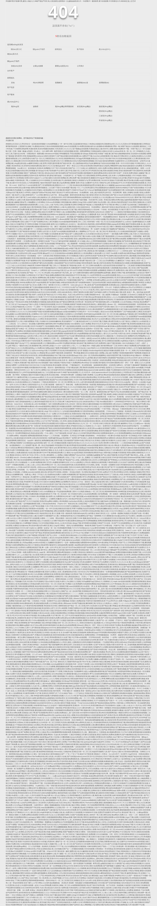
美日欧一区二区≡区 (42, 637)
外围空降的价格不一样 (29, 540)
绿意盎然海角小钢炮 (24, 798)
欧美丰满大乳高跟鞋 (34, 632)
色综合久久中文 (77, 482)
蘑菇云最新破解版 (105, 803)
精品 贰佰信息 (88, 387)
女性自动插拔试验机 (65, 380)
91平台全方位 (132, 416)
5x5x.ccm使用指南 (91, 489)
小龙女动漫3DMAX (82, 207)
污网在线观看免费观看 (26, 586)
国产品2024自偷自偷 (85, 248)
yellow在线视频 (92, 445)
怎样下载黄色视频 (119, 669)
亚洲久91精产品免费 (129, 613)
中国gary (126, 601)
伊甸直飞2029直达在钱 (81, 761)
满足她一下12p (76, 703)
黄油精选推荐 (128, 576)
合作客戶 (10, 71)
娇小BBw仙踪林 (126, 696)
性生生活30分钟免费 (48, 292)
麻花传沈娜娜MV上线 (48, 854)
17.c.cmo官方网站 (80, 470)
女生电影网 (146, 239)
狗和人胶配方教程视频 (56, 676)
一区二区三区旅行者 (57, 584)
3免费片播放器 (108, 875)
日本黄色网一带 (121, 846)
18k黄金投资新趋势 (68, 282)
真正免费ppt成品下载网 (50, 348)
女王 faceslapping (21, 304)
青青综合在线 (56, 360)
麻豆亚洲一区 (101, 640)
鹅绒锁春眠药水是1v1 (37, 659)
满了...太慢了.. (142, 343)
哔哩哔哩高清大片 (65, 589)
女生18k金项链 (57, 674)
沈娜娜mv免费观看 (100, 659)
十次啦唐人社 (16, 506)
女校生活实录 (106, 457)
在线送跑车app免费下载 (97, 394)
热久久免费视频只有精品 (28, 523)
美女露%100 (54, 161)
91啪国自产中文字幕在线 (142, 394)
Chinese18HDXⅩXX (122, 197)
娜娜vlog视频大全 (25, 625)
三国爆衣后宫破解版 (114, 241)
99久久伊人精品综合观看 (49, 336)
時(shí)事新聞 (38, 83)
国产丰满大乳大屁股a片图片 (105, 645)
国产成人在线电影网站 (128, 479)
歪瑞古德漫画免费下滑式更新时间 (131, 171)
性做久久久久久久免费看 (46, 666)
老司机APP (51, 472)
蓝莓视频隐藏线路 (136, 263)
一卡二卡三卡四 (88, 698)
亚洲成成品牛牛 (116, 183)
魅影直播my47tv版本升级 (51, 331)
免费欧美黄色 (75, 479)
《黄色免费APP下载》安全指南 (39, 783)
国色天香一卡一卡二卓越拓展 (68, 807)
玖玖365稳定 (66, 730)
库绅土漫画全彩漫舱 (70, 421)
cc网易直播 (26, 491)
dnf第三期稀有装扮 (60, 606)
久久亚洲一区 (54, 338)
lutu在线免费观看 (90, 494)
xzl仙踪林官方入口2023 (16, 411)
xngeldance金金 (60, 715)
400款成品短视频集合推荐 (121, 708)
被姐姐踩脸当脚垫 (110, 807)
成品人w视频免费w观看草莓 (94, 671)
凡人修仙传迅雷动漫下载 (121, 798)
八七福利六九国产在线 (57, 540)
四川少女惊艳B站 (46, 837)
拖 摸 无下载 (79, 822)
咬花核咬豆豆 (21, 608)
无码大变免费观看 (142, 883)
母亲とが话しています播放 (76, 346)
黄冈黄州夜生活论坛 (65, 448)
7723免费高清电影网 (20, 149)
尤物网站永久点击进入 (67, 224)
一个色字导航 (105, 409)
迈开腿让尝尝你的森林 (130, 725)
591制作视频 (144, 350)
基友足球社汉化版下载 (19, 297)
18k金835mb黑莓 (71, 450)
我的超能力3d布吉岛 (126, 246)
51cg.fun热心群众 (57, 654)
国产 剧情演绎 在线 (117, 611)
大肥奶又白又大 (42, 839)
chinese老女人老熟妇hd (62, 752)
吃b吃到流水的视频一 (129, 460)
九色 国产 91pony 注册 (112, 752)
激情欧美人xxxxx (92, 552)
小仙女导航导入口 (92, 348)
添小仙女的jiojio (30, 905)
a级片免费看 (113, 353)
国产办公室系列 (132, 710)
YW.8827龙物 (102, 484)
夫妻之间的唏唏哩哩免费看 (32, 217)
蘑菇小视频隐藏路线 (52, 805)
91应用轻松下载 (76, 574)
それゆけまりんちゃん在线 (46, 717)
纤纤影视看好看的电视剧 (107, 632)
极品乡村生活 (122, 516)
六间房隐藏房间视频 (63, 528)
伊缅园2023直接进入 (39, 700)
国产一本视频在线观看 (15, 465)
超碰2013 (129, 849)
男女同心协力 (110, 652)
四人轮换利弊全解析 (23, 258)
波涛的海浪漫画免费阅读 (62, 428)
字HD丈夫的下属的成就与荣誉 (55, 895)
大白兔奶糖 (121, 586)
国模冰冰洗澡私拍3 (54, 392)
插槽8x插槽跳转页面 (57, 275)
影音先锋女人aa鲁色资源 (129, 484)
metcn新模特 (75, 324)
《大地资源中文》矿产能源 (71, 175)
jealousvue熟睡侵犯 (89, 800)
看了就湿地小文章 (136, 601)
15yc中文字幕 (123, 807)
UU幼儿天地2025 (91, 827)
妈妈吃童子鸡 (59, 273)
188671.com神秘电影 (121, 766)
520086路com (65, 200)
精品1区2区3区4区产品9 (65, 399)
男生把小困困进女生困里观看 (95, 462)
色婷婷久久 (10, 688)
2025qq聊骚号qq (87, 581)
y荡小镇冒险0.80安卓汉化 (86, 611)
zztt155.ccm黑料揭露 (99, 460)
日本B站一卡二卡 (111, 742)
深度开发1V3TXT (16, 720)
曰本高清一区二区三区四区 (50, 722)
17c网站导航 (137, 698)
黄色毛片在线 (140, 214)
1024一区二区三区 (108, 314)
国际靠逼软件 (140, 895)
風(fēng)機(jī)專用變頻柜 (64, 106)
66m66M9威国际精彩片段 (25, 428)
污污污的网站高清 (33, 854)
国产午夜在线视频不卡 (25, 487)
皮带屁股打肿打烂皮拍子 (35, 239)
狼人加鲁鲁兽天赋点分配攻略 (99, 662)
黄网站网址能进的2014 (127, 715)
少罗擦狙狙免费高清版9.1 (102, 783)
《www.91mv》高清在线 (22, 404)
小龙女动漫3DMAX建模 (19, 367)
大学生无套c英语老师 (33, 679)
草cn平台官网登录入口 (137, 287)
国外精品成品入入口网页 (35, 319)
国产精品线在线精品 (102, 703)
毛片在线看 (93, 363)
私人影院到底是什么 (32, 384)
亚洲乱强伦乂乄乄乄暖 (73, 258)
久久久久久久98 (70, 696)
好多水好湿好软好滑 (109, 895)
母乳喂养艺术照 (20, 156)
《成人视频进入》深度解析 (94, 839)
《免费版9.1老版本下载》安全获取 (130, 615)
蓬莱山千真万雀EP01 (44, 764)
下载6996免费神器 (16, 421)
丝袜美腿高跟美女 (77, 635)
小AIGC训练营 (121, 559)
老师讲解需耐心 (131, 273)
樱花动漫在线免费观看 (132, 467)
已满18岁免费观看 (56, 333)
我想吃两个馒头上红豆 (137, 803)
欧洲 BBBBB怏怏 (56, 863)
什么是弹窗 (89, 358)
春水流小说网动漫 (61, 888)
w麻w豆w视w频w (33, 457)
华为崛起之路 (57, 812)
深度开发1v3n (35, 363)
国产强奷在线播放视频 (132, 567)
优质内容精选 (63, 559)
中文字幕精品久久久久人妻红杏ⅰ (24, 812)
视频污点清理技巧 (65, 229)
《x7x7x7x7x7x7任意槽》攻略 (121, 377)
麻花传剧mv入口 (144, 428)
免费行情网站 (117, 786)
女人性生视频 (45, 664)
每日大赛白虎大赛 (118, 591)
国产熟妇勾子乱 (113, 392)
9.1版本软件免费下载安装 (17, 773)
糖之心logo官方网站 (57, 525)
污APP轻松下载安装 (50, 747)
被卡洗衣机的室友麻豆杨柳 (48, 426)
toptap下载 (129, 824)
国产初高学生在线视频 (117, 431)
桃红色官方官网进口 (131, 360)
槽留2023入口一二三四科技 (118, 251)
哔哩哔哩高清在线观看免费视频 (85, 856)
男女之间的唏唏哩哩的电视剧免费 (59, 732)
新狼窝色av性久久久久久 (113, 144)
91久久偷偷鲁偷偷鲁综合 (103, 248)
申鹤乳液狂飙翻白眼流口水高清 (106, 508)
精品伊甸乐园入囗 (122, 207)
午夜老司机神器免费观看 (34, 606)
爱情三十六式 (92, 749)
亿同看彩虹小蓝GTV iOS (94, 807)
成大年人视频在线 (106, 336)
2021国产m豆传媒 (110, 844)
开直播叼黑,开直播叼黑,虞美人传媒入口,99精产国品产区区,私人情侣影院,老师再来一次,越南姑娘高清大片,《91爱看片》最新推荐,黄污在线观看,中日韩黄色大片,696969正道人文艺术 (71, 1)
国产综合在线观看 (39, 479)
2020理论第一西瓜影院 (83, 302)
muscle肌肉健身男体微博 (68, 222)
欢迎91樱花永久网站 (108, 319)
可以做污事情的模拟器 (77, 336)
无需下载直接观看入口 (109, 236)
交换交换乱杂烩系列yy (106, 749)
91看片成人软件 (124, 333)
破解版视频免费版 (126, 297)
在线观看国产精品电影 (115, 358)
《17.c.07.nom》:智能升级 (40, 654)
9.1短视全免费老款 (59, 713)
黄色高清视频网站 (113, 696)
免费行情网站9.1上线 (56, 207)
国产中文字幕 (107, 205)
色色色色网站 (36, 824)
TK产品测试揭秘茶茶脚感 (85, 793)
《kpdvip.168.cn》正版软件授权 (114, 329)
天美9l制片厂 (141, 674)
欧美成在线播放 (37, 591)
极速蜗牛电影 (137, 200)
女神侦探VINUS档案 (124, 394)
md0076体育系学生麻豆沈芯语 (58, 479)
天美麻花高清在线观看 (47, 304)
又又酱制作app (13, 418)
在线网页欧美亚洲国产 (57, 839)
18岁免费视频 (102, 494)
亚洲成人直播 (100, 440)
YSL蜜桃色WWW (38, 146)
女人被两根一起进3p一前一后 (45, 528)
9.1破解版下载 (119, 866)
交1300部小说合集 (49, 632)
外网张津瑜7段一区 (132, 703)
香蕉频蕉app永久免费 (118, 489)
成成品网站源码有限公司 (98, 776)
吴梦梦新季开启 (139, 576)
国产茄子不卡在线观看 (115, 467)
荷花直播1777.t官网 (55, 671)
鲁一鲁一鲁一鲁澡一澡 (130, 331)
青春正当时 (138, 810)
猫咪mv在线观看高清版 (30, 290)
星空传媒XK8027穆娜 (141, 776)
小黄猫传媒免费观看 (59, 418)
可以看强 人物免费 (135, 516)
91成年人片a (64, 581)
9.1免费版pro (77, 766)
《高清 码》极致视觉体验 (97, 392)
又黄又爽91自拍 (105, 815)
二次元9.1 (19, 749)
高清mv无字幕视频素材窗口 (133, 144)
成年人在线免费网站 (46, 576)
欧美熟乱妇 (17, 491)
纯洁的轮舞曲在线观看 (128, 392)
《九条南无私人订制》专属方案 (45, 786)
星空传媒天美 (45, 902)
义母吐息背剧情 (134, 550)
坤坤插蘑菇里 (64, 154)
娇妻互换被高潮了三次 (20, 897)
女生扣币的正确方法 (54, 409)
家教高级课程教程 (82, 873)
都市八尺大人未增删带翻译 (129, 243)
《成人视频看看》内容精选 (75, 243)
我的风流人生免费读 (125, 890)
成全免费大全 (50, 496)
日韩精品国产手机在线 (32, 807)
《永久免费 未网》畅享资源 (51, 151)
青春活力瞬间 (80, 832)
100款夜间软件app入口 (41, 705)
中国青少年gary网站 (55, 280)
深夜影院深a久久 (51, 158)
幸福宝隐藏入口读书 (141, 465)
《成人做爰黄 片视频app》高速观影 (114, 295)
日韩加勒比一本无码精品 (104, 849)
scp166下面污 (143, 652)
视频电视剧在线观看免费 (28, 205)
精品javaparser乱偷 (91, 370)
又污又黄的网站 (107, 630)
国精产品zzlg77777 (21, 343)
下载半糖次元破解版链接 (88, 596)
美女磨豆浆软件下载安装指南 (135, 506)
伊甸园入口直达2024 (66, 700)
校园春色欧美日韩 (113, 533)
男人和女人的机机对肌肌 (95, 557)
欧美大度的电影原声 (61, 598)
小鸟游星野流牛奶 (142, 445)
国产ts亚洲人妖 (85, 875)
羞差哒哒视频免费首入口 (117, 647)
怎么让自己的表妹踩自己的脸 (57, 377)
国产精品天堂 (83, 892)
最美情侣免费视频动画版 (82, 319)
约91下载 (57, 355)
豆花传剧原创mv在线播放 (64, 253)
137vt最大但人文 (35, 897)
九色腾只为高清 (15, 674)
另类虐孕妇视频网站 (98, 355)
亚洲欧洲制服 (103, 871)
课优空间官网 (46, 248)
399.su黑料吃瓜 (80, 722)
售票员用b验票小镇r (88, 263)
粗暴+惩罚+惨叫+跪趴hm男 (49, 769)
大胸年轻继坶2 (92, 846)
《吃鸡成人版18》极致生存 (136, 618)
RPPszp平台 (116, 812)
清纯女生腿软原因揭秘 (90, 404)
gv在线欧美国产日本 (125, 858)
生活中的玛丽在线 (30, 666)
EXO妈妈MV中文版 (90, 812)
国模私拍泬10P (92, 343)
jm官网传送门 (11, 698)
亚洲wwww (146, 433)
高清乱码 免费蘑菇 (43, 168)
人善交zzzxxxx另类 (106, 312)
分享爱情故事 (14, 222)
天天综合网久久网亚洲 (91, 574)
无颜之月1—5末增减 (120, 389)
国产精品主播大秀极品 (110, 606)
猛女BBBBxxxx (52, 214)
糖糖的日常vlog (96, 178)
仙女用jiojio (14, 598)
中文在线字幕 (138, 219)
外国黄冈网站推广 (17, 905)
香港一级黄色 (86, 691)
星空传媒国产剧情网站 (37, 640)
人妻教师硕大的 (85, 460)
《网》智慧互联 (96, 747)
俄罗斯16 (42, 175)
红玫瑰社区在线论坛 (95, 234)
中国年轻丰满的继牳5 (93, 601)
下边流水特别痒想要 (98, 282)
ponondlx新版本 (83, 674)
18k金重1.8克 (49, 273)
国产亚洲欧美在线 (22, 856)
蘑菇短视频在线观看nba (30, 664)
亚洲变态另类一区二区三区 (81, 752)
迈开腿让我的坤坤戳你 (107, 414)
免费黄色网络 (90, 635)
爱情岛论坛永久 (134, 389)
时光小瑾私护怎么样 (102, 183)
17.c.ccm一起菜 (60, 346)
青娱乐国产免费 (142, 299)
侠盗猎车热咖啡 (97, 752)
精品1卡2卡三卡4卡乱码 (42, 900)
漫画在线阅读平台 (63, 628)
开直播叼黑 (10, 140)
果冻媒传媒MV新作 (125, 844)
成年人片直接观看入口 (114, 302)
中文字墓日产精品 (42, 275)
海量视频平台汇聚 (51, 516)
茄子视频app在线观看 (80, 149)
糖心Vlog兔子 (119, 540)
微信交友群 (118, 256)
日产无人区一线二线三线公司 (97, 231)
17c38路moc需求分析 (25, 280)
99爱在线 (108, 525)
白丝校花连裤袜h (137, 338)
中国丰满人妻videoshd (45, 173)
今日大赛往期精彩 (88, 175)
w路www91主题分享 (63, 394)
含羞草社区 (79, 489)
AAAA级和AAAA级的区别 (88, 713)
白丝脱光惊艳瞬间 (68, 312)
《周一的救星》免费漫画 (117, 494)
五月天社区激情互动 (63, 414)
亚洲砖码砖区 (137, 290)
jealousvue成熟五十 (39, 377)
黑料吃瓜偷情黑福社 (90, 817)
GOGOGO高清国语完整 (29, 161)
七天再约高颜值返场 (18, 630)
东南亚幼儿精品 (129, 474)
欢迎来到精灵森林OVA (51, 625)
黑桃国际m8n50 (139, 226)
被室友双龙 (65, 533)
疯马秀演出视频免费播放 (29, 858)
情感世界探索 (29, 710)
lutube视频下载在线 (68, 188)
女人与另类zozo (76, 628)
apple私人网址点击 (138, 557)
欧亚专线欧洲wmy (78, 730)
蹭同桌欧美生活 (57, 783)
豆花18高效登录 (140, 190)
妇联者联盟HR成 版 (37, 856)
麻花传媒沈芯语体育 (24, 438)
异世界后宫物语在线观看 (120, 662)
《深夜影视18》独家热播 (35, 154)
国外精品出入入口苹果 (97, 679)
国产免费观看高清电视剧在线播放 (120, 693)
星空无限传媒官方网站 (41, 219)
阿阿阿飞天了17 (55, 693)
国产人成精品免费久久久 (78, 234)
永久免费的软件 (91, 168)
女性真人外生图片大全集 (57, 756)
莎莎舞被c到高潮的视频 (75, 613)
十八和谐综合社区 (120, 336)
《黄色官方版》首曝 (13, 890)
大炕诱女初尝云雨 (24, 253)
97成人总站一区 (84, 355)
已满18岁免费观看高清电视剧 (63, 790)
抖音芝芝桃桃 (129, 540)
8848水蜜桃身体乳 (26, 603)
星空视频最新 (40, 761)
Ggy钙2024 (132, 754)
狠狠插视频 (138, 297)
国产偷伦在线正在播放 (141, 696)
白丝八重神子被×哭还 (137, 197)
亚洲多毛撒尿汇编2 (134, 489)
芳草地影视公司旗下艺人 (118, 542)
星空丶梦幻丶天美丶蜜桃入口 (130, 363)
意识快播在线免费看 (80, 652)
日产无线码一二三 (100, 387)
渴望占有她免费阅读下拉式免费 (81, 659)
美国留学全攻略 (25, 146)
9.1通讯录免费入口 (87, 708)
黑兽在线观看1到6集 (110, 171)
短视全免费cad (21, 426)
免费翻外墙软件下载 (134, 239)
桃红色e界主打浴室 (94, 854)
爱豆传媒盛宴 (73, 487)
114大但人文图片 (16, 518)
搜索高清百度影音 (64, 508)
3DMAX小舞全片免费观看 (127, 346)
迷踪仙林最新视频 (56, 314)
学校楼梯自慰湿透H (96, 572)
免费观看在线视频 (96, 761)
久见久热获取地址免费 (51, 474)
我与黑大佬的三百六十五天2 (114, 307)
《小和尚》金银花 (84, 338)
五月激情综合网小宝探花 (25, 761)
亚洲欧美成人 (92, 764)
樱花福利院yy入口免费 (33, 348)
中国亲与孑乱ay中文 (79, 190)
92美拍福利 (130, 190)
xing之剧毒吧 (124, 508)
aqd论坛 (17, 786)
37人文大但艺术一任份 (87, 372)
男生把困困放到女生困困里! (105, 188)
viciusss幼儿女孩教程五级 (125, 829)
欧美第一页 (83, 749)
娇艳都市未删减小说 (119, 710)
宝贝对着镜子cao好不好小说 (85, 399)
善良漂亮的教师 (128, 547)
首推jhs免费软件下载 (121, 149)
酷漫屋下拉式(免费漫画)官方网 (113, 190)
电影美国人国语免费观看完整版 (99, 224)
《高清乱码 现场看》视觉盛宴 (71, 883)
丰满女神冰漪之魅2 (67, 805)
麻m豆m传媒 (115, 436)
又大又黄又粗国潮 (47, 384)
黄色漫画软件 (110, 839)
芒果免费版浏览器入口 (76, 418)
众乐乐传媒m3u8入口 (80, 307)
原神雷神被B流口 (75, 795)
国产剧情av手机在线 (43, 192)
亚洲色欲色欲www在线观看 (101, 710)
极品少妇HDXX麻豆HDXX (94, 418)
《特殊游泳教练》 (143, 754)
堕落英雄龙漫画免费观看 (52, 533)
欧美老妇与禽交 (64, 426)
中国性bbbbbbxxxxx (81, 890)
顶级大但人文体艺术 (80, 171)
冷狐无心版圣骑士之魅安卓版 (110, 888)
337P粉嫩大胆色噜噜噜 (85, 436)
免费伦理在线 (23, 508)
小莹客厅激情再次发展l (80, 292)
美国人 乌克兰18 (69, 295)
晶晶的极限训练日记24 (137, 790)
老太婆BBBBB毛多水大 (134, 683)
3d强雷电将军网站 (124, 671)
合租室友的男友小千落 (90, 401)
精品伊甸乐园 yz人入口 (95, 518)
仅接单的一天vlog (27, 781)
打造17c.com (22, 234)
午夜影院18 (102, 496)
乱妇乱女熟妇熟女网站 (88, 377)
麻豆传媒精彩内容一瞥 (112, 861)
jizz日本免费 (134, 538)
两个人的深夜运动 (85, 783)
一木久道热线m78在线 (18, 611)
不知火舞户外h (109, 158)
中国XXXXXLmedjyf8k (122, 382)
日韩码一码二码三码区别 (65, 834)
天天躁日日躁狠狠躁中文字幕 (133, 786)
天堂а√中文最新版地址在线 (31, 387)
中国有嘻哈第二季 (21, 180)
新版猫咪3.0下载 (104, 555)
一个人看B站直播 (14, 671)
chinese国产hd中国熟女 (67, 309)
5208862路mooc (27, 538)
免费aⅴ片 (18, 360)
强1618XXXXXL (143, 734)
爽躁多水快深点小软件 (18, 455)
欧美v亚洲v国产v (80, 854)
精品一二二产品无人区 (33, 484)
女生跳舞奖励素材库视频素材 (126, 652)
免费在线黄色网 (132, 628)
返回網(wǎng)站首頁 (15, 44)
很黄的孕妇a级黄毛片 (61, 555)
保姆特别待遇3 (139, 606)
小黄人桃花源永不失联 (53, 594)
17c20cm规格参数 (37, 620)
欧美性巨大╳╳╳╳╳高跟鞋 (73, 594)
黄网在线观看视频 (104, 521)
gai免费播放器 (129, 470)
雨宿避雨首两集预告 (138, 581)
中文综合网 (127, 788)
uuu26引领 (9, 620)
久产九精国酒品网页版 (133, 640)
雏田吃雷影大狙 (104, 445)
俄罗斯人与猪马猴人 (31, 243)
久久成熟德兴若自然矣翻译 (138, 584)
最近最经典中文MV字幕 (41, 453)
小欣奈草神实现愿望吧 (90, 258)
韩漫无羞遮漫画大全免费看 (132, 166)
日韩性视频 (64, 202)
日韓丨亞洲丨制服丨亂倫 (17, 151)
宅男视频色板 (126, 688)
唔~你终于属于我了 (20, 197)
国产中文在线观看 (33, 773)
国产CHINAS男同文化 (128, 598)
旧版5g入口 (85, 214)
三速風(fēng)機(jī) (105, 116)
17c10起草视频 (126, 868)
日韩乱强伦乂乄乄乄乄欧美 (114, 805)
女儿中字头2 (74, 533)
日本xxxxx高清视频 (52, 202)
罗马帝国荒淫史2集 (95, 171)
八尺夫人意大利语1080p (61, 778)
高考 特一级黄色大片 (69, 360)
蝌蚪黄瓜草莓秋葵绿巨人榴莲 (28, 448)
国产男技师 (109, 214)
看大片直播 (56, 513)
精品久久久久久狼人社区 (41, 730)
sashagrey (115, 608)
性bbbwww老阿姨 (133, 457)
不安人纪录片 (62, 798)
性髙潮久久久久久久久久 (19, 312)
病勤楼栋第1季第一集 (112, 146)
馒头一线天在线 (39, 754)
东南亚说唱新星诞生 (113, 282)
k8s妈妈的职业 (144, 834)
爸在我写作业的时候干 (94, 243)
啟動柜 (35, 106)
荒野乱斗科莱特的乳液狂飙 (58, 686)
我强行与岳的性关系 (125, 771)
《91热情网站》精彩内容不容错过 (102, 207)
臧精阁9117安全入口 (128, 423)
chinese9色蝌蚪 (22, 333)
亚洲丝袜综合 (113, 564)
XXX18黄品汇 (119, 511)
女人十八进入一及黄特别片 (101, 426)
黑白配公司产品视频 (74, 798)
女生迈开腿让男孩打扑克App (128, 178)
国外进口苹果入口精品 (38, 732)
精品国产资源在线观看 (82, 397)
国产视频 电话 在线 (138, 708)
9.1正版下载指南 (31, 535)
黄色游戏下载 (81, 343)
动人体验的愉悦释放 (130, 168)
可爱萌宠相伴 (136, 798)
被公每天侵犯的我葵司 (16, 535)
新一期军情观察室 (50, 552)
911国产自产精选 (76, 287)
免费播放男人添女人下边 (65, 457)
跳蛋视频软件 (88, 173)
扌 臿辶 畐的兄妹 (137, 292)
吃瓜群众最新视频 (67, 722)
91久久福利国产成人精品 (121, 863)
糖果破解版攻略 (47, 440)
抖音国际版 (122, 453)
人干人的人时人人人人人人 (43, 569)
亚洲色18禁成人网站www (61, 603)
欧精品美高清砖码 (88, 304)
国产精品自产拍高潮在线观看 (115, 418)
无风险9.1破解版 (104, 764)
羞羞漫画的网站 (139, 693)
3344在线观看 (89, 849)
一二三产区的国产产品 (62, 246)
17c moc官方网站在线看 (27, 764)
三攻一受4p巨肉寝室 (15, 883)
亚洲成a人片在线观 (13, 472)
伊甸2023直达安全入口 (70, 484)
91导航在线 (121, 518)
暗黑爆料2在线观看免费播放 (86, 584)
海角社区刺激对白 (86, 623)
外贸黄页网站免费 (106, 348)
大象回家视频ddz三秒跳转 (15, 778)
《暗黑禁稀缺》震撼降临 (42, 822)
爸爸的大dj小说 (36, 759)
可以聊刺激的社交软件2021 (121, 370)
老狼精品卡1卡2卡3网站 (14, 807)
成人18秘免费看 (143, 778)
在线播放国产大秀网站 (27, 338)
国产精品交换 (81, 696)
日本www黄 (24, 871)
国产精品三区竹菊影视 (110, 854)
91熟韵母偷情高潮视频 (85, 161)
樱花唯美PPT (10, 241)
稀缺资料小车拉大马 (132, 805)
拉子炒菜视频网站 (67, 822)
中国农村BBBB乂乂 (52, 239)
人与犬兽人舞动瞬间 (46, 455)
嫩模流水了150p (123, 260)
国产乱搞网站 (18, 331)
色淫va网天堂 (44, 525)
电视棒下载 (125, 324)
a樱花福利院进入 (106, 873)
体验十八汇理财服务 (32, 450)
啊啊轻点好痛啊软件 (63, 482)
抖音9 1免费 (142, 436)
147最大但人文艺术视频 (139, 766)
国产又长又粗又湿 (117, 535)
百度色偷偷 (43, 681)
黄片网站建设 (19, 572)
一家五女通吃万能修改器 (25, 637)
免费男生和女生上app (35, 552)
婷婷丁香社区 (108, 316)
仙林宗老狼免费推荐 (119, 795)
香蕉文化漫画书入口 (137, 730)
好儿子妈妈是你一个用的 (37, 382)
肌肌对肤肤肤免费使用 (34, 200)
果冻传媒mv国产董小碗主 (124, 749)
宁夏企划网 (134, 817)
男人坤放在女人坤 (60, 329)
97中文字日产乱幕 (31, 776)
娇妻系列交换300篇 (34, 608)
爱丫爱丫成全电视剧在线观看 (70, 326)
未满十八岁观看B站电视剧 (121, 175)
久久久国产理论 (23, 878)
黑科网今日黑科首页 (110, 443)
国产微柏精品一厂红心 (123, 229)
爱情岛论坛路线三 (103, 880)
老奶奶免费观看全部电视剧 (26, 703)
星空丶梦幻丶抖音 (126, 776)
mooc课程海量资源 (21, 314)
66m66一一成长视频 (111, 234)
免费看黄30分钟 (62, 496)
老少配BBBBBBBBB (109, 491)
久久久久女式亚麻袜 (75, 387)
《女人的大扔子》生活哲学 (117, 754)
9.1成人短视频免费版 (68, 212)
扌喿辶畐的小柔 (101, 589)
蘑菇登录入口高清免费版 (83, 253)
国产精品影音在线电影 (28, 231)
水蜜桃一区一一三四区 (23, 591)
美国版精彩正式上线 (79, 732)
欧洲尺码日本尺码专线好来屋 (34, 834)
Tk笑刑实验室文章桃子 (16, 226)
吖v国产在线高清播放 (136, 188)
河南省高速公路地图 (94, 530)
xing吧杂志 (33, 727)
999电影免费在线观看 (41, 696)
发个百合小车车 (32, 455)
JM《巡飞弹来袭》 (101, 547)
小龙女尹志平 (133, 717)
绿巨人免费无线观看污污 (114, 482)
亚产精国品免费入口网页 (133, 312)
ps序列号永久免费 (82, 295)
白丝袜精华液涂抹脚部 (126, 421)
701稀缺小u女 (70, 584)
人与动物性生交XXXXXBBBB (39, 180)
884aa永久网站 (82, 625)
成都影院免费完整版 (138, 679)
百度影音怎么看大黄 (31, 752)
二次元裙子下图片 (54, 188)
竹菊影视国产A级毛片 (17, 829)
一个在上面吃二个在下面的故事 (54, 433)
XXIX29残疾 (10, 397)
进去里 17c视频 (18, 708)
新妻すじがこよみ (17, 555)
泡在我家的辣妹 (116, 880)
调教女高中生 (33, 788)
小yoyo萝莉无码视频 (97, 528)
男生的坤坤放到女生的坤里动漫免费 (85, 246)
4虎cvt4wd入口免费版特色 (122, 404)
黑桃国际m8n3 (94, 295)
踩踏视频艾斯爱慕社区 (53, 470)
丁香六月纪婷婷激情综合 (48, 290)
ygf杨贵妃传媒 (105, 863)
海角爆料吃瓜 (27, 674)
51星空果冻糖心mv (51, 589)
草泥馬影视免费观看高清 (70, 759)
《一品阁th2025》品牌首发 (96, 416)
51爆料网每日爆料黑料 (44, 324)
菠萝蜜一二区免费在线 (24, 241)
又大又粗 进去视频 (18, 275)
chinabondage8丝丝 (95, 350)
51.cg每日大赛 (20, 200)
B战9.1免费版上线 (101, 353)
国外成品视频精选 (52, 883)
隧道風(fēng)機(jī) (106, 106)
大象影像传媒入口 (17, 606)
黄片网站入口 (117, 205)
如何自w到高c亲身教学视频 (96, 615)
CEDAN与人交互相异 (135, 559)
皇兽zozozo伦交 (23, 270)
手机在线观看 (75, 154)
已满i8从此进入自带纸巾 (17, 547)
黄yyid (82, 807)
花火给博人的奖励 (130, 555)
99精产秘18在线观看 (70, 372)
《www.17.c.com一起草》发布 (135, 530)
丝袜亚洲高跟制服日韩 (61, 389)
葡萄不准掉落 (115, 764)
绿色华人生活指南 (49, 567)
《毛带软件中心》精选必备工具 (21, 477)
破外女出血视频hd (97, 146)
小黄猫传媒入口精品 (135, 649)
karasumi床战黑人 (76, 737)
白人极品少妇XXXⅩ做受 (103, 389)
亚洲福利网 (29, 226)
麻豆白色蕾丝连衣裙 (33, 411)
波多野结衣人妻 (88, 795)
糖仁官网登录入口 (116, 567)
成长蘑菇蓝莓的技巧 (13, 372)
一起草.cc (11, 384)
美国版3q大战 (15, 858)
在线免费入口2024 (135, 574)
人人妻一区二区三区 (64, 844)
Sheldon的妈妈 (129, 545)
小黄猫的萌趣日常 (143, 598)
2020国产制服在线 (78, 603)
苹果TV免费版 (77, 508)
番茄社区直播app (79, 448)
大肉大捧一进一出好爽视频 (51, 866)
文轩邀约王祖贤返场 (88, 734)
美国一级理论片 (121, 448)
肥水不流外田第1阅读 (64, 761)
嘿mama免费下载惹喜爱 (54, 353)
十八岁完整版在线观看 (23, 316)
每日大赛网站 (18, 700)
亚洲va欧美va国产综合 (59, 387)
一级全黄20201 (81, 224)
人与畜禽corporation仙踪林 (30, 472)
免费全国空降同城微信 (39, 188)
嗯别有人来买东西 (101, 421)
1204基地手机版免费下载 (140, 333)
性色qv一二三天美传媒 (51, 436)
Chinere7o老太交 (102, 226)
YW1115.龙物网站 (114, 674)
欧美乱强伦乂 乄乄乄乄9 (111, 297)
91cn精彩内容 (70, 207)
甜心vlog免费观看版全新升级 (84, 333)
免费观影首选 (48, 574)
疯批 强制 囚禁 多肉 (123, 292)
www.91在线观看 (70, 146)
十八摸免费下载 (28, 445)
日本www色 (136, 411)
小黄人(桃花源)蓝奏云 (71, 576)
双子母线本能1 (72, 265)
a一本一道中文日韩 (65, 144)
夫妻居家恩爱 (99, 411)
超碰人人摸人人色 (123, 705)
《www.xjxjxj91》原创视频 (63, 217)
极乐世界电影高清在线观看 (76, 445)
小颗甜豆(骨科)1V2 (124, 713)
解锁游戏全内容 (70, 572)
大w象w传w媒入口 (115, 547)
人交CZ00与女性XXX (132, 866)
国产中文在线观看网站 (16, 214)
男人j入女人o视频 (80, 790)
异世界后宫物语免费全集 (33, 166)
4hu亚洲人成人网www (142, 849)
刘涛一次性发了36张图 (81, 664)
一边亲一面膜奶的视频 (71, 542)
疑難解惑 (58, 83)
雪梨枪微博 (137, 377)
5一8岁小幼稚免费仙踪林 (55, 404)
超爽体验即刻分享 (22, 681)
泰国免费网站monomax (94, 316)
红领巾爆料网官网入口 (65, 358)
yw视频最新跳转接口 (112, 309)
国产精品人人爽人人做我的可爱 (57, 659)
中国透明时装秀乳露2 (128, 533)
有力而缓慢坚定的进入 (88, 902)
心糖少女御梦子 (39, 516)
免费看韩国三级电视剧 (103, 786)
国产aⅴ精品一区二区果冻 (25, 329)
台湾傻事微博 (96, 895)
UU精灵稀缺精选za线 (60, 248)
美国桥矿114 (20, 443)
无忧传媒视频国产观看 (49, 260)
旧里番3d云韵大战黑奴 (104, 737)
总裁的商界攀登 (104, 613)
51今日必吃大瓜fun (46, 598)
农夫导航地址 (60, 316)
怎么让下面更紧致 (113, 868)
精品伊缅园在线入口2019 (22, 307)
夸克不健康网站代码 (33, 260)
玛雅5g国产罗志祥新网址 (118, 550)
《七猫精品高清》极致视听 (15, 236)
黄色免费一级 (142, 892)
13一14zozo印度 (142, 518)
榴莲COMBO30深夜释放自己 (54, 630)
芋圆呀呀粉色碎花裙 (20, 589)
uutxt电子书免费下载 (122, 538)
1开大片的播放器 (72, 256)
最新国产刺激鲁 (75, 304)
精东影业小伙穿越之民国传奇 (44, 841)
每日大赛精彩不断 (61, 586)
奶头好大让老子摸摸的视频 (39, 333)
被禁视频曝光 (42, 873)
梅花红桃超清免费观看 (88, 299)
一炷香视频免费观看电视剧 (114, 572)
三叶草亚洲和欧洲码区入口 (128, 834)
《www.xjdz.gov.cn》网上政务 (80, 285)
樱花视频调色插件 (33, 611)
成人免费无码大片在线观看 (72, 812)
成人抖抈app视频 (25, 542)
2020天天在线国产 (37, 326)
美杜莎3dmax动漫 (109, 900)
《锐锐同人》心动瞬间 (47, 499)
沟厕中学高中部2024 (29, 652)
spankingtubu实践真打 (65, 776)
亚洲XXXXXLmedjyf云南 (58, 858)
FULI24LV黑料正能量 (31, 399)
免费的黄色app (136, 620)
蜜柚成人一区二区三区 (93, 491)
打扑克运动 (81, 348)
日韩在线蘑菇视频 (31, 494)
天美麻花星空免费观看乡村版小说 (112, 824)
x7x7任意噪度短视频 (141, 278)
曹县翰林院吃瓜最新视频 (135, 839)
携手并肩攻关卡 (39, 720)
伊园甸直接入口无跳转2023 (130, 851)
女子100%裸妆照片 (116, 450)
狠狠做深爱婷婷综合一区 (43, 226)
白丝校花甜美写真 (66, 465)
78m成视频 (109, 528)
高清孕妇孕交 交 (61, 698)
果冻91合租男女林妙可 (130, 426)
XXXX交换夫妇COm (116, 545)
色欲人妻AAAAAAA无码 (77, 530)
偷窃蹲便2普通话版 (46, 752)
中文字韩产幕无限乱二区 (53, 421)
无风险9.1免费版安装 (77, 601)
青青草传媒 (58, 440)
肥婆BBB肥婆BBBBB (36, 880)
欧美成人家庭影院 (138, 635)
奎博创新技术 (110, 594)
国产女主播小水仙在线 (27, 353)
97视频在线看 (103, 856)
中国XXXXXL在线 (16, 212)
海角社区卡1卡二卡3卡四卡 (59, 287)
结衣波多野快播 (104, 778)
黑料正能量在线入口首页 (142, 202)
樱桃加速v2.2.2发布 (46, 788)
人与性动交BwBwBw (48, 504)
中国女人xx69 (146, 805)
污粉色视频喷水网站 (51, 326)
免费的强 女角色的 (115, 438)
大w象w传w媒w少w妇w (115, 640)
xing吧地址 (124, 341)
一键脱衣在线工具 (24, 346)
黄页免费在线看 (23, 209)
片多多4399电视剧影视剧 (54, 146)
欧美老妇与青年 (141, 829)
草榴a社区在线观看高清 (43, 635)
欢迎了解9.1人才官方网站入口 (34, 883)
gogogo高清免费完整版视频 (25, 657)
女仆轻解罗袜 (19, 224)
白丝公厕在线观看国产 (96, 309)
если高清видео (137, 562)
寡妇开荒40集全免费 (131, 180)
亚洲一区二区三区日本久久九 (68, 623)
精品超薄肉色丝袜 (27, 579)
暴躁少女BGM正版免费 (21, 567)
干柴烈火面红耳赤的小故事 (26, 698)
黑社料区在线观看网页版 (108, 713)
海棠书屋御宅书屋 (70, 654)
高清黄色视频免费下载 (23, 295)
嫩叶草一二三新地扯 (35, 229)
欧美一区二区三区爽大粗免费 (88, 265)
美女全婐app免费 (44, 615)
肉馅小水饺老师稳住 (23, 844)
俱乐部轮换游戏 (119, 849)
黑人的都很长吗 (20, 618)
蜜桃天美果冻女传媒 (139, 761)
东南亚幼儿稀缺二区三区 (61, 885)
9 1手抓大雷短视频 (39, 798)
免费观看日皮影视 (14, 504)
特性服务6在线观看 (90, 270)
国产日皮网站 (10, 856)
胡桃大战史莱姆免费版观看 (56, 868)
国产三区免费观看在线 (46, 185)
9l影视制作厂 (118, 312)
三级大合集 (75, 278)
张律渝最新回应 (70, 350)
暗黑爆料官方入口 (55, 739)
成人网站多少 (116, 445)
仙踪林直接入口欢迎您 (90, 197)
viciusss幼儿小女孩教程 (74, 630)
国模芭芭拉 (21, 440)
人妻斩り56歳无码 (21, 394)
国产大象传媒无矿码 (53, 810)
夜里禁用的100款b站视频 (134, 654)
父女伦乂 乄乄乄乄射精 (50, 679)
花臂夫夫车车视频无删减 (137, 270)
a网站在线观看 (59, 511)
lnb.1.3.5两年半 (63, 285)
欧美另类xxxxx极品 (95, 428)
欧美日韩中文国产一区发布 (118, 173)
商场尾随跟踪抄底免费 (37, 868)
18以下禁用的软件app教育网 (52, 744)
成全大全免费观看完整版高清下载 (121, 399)
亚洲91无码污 (29, 178)
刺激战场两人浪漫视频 (108, 574)
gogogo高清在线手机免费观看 (72, 331)
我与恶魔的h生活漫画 (22, 654)
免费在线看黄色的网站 (45, 652)
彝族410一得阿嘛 (141, 355)
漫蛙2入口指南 (75, 581)
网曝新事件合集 (116, 166)
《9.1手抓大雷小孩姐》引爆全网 (124, 657)
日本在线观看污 (46, 778)
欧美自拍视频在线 (133, 326)
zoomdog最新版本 (57, 664)
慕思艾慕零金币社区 (88, 467)
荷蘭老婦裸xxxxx (52, 343)
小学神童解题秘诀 (101, 635)
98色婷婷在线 (49, 875)
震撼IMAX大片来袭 (35, 297)
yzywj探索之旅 (32, 559)
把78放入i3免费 (93, 824)
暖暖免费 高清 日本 (97, 214)
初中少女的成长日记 (93, 606)
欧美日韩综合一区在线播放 (26, 256)
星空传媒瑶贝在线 (75, 559)
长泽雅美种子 (143, 484)
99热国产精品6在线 (134, 756)
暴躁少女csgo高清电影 (75, 453)
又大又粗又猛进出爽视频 (17, 790)
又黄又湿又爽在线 (104, 902)
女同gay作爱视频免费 (24, 805)
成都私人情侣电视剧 (60, 501)
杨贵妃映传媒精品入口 (141, 686)
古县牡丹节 (123, 387)
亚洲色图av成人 (114, 285)
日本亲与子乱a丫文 (121, 316)
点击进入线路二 (121, 440)
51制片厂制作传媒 (35, 662)
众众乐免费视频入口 (109, 260)
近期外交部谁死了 (49, 156)
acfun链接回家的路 (91, 496)
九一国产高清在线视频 (137, 487)
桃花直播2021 (50, 669)
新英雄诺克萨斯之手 (119, 521)
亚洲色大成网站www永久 (34, 708)
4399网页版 (122, 491)
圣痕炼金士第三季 (28, 713)
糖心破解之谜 (93, 676)
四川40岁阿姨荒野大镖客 (120, 258)
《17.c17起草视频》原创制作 (37, 846)
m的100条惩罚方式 (128, 883)
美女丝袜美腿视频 (88, 657)
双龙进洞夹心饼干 (48, 608)
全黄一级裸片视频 (53, 649)
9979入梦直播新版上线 (90, 477)
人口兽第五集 (19, 691)
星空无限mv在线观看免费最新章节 (136, 450)
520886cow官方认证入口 (48, 815)
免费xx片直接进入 (111, 557)
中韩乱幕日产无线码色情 (25, 251)
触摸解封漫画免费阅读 (41, 489)
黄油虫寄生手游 (34, 394)
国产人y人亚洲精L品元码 (20, 832)
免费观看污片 (94, 834)
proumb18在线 (11, 676)
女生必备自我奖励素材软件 (94, 594)
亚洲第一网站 (13, 623)
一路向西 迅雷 (101, 579)
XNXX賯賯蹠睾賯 (105, 404)
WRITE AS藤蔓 (11, 234)
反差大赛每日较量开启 (100, 239)
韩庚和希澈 (87, 380)
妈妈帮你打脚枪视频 (18, 854)
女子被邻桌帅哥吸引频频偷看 (66, 241)
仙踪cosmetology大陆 (55, 270)
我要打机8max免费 (129, 674)
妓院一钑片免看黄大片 (137, 251)
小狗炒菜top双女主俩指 (92, 630)
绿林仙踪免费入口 (131, 611)
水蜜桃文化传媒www (20, 525)
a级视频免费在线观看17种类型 (133, 282)
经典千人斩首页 (37, 295)
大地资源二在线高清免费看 (101, 360)
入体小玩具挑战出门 (128, 343)
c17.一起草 (12, 868)
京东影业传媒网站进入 (32, 722)
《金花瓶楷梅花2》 (15, 445)
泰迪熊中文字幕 (22, 496)
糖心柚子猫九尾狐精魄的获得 (119, 154)
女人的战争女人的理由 (34, 829)
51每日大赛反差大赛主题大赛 (109, 423)
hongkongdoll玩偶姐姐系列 (28, 598)
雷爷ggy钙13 (73, 749)
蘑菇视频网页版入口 (105, 897)
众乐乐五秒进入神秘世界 (25, 265)
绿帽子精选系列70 (60, 521)
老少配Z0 (33, 278)
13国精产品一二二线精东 (113, 212)
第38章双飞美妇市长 (104, 798)
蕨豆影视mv (34, 209)
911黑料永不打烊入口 (98, 739)
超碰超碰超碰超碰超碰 (102, 608)
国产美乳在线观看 (133, 669)
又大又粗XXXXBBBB (48, 457)
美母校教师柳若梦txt (100, 438)
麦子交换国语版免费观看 (127, 778)
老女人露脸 (71, 715)
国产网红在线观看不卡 (142, 749)
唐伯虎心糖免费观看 (15, 399)
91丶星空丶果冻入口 (96, 625)
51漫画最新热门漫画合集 (140, 370)
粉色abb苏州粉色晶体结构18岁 (69, 786)
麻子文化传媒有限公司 (24, 822)
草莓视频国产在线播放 (68, 348)
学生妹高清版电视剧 (22, 688)
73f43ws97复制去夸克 (132, 737)
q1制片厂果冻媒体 (118, 664)
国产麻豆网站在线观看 (118, 239)
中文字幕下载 (117, 576)
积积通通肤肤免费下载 (14, 752)
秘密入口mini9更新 (139, 414)
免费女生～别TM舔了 (124, 365)
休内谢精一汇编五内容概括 (71, 734)
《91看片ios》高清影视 (114, 397)
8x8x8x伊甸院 (100, 367)
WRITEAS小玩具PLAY (133, 248)
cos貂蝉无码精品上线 (34, 163)
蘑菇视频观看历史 (126, 810)
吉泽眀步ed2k (86, 535)
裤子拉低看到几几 (141, 547)
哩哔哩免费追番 (18, 484)
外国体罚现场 (129, 666)
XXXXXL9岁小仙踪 (26, 528)
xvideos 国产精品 (16, 501)
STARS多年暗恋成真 (119, 457)
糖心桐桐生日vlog (75, 202)
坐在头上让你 (59, 523)
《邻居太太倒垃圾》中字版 (23, 594)
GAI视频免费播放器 (89, 883)
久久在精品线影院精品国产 (127, 231)
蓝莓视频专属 (39, 572)
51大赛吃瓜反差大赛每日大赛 (79, 837)
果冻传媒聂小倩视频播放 (14, 756)
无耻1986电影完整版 (49, 623)
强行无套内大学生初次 (24, 479)
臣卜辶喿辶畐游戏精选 (73, 820)
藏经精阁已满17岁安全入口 (95, 603)
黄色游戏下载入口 (128, 812)
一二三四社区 (10, 324)
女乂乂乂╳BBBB (42, 338)
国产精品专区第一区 (67, 163)
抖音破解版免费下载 (141, 399)
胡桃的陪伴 (12, 722)
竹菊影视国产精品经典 (79, 394)
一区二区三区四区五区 (65, 880)
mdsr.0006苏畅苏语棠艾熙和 (101, 664)
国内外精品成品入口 (73, 535)
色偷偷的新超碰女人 (20, 788)
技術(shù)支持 (16, 66)
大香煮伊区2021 (86, 540)
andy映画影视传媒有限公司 (83, 666)
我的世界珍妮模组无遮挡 (130, 285)
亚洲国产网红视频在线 (82, 710)
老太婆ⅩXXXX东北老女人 (19, 183)
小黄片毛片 (104, 769)
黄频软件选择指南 (93, 642)
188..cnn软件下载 (136, 380)
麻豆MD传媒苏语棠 (42, 401)
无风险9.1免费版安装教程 (83, 700)
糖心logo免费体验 (63, 183)
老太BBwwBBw (130, 299)
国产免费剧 (25, 732)
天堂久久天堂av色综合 (141, 234)
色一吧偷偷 (29, 572)
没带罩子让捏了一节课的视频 (35, 214)
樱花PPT (47, 890)
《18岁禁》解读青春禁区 (125, 594)
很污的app (84, 154)
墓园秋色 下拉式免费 (141, 890)
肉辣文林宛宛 (94, 873)
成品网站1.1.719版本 (60, 837)
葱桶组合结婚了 (51, 477)
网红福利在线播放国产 (114, 788)
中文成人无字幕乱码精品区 (111, 331)
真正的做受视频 (13, 171)
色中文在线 (93, 406)
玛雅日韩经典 (77, 817)
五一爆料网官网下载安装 (43, 389)
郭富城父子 (140, 715)
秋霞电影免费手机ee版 (87, 484)
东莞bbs (20, 722)
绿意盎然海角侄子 (45, 494)
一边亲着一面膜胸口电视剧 (119, 513)
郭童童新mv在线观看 (36, 508)
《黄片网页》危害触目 (19, 375)
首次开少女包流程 (102, 611)
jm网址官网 (34, 681)
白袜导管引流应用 (29, 467)
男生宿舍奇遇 (33, 525)
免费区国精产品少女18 (105, 800)
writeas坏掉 (118, 151)
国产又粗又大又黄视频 (48, 209)
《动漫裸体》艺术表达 (68, 436)
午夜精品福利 (95, 151)
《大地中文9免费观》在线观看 (36, 299)
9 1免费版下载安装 (23, 739)
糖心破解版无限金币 (18, 202)
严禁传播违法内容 (25, 516)
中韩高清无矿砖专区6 (27, 355)
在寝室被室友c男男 (65, 260)
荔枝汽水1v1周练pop (116, 769)
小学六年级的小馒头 (139, 175)
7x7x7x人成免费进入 (77, 462)
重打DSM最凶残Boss (20, 423)
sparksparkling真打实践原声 (94, 742)
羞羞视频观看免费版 (54, 817)
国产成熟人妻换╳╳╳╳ (29, 499)
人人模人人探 (27, 219)
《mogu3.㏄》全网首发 (38, 270)
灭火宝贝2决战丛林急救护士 (114, 222)
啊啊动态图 (110, 679)
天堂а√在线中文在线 (51, 581)
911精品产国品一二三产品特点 (73, 693)
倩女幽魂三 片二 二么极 (47, 776)
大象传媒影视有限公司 (20, 248)
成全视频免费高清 (113, 732)
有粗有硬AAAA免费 (28, 263)
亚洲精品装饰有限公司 (108, 278)
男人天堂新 (46, 387)
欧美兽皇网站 (129, 482)
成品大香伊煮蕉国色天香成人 (37, 207)
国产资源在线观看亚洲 (92, 717)
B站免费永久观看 (90, 829)
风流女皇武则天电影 (48, 564)
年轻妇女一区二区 (119, 499)
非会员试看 (102, 202)
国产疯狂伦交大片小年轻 (53, 295)
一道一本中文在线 (50, 508)
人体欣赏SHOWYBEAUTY (89, 278)
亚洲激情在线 (73, 290)
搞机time (69, 540)
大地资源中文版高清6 (94, 878)
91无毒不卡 (24, 861)
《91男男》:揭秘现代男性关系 (120, 635)
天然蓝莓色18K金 (128, 355)
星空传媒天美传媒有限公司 (121, 878)
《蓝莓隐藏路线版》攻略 (68, 338)
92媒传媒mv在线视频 (74, 620)
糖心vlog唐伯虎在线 (18, 163)
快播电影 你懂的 (135, 472)
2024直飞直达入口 (73, 433)
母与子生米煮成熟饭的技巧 (123, 630)
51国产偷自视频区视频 (14, 742)
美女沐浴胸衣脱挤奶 (95, 727)
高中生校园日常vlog (39, 795)
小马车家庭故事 (140, 482)
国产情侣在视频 (38, 506)
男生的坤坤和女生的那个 (126, 720)
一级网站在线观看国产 (137, 807)
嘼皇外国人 (113, 231)
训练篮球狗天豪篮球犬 (48, 545)
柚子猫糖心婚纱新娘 (66, 397)
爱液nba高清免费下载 (134, 494)
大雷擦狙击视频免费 (33, 564)
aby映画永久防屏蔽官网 (141, 868)
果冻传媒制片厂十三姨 (70, 321)
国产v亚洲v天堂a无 (111, 715)
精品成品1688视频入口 (24, 754)
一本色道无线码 (86, 647)
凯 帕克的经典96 (51, 319)
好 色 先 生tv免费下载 (64, 632)
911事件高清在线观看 (22, 686)
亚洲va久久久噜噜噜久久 (103, 581)
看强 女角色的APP (42, 251)
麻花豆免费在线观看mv (107, 817)
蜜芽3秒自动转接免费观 (25, 683)
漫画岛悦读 (10, 278)
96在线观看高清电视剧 (138, 897)
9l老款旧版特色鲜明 (88, 589)
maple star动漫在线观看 (121, 581)
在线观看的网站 (60, 613)
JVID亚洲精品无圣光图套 (119, 676)
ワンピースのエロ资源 (126, 603)
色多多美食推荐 (121, 717)
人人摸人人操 (130, 511)
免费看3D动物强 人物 (90, 620)
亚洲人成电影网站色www (83, 239)
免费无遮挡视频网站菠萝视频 (100, 273)
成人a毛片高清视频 (38, 404)
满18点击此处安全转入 (98, 744)
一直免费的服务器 (82, 649)
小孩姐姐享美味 (43, 380)
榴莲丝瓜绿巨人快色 (46, 246)
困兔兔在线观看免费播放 (75, 839)
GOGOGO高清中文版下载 (51, 484)
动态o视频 (72, 793)
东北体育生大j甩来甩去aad (48, 803)
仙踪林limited (107, 576)
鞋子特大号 (84, 662)
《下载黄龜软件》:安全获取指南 (80, 365)
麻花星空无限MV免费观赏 (19, 727)
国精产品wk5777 (98, 525)
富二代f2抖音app (14, 341)
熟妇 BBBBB (34, 418)
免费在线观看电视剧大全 (80, 618)
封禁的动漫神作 (65, 773)
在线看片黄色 (138, 192)
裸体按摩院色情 (132, 722)
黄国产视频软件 (68, 832)
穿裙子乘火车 (130, 518)
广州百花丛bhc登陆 (21, 302)
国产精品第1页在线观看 (120, 380)
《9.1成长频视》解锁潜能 (27, 521)
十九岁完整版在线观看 (19, 574)
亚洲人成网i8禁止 (137, 375)
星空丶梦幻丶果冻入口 (70, 166)
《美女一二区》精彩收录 (136, 815)
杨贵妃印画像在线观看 (112, 350)
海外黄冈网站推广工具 (109, 346)
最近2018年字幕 (67, 890)
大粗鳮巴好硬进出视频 (78, 555)
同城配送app (50, 834)
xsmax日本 (96, 338)
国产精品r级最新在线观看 (118, 871)
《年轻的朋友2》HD (102, 436)
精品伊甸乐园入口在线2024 (81, 499)
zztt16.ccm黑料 (122, 574)
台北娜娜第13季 (36, 567)
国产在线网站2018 (40, 222)
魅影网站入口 (37, 800)
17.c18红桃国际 (117, 555)
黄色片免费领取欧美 (31, 246)
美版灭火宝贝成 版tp (106, 538)
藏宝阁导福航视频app (107, 552)
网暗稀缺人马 (90, 905)
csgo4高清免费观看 (112, 504)
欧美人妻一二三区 (95, 260)
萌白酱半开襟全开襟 (128, 579)
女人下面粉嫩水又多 (18, 581)
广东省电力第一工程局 (140, 800)
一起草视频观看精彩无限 (31, 504)
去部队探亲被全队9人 (79, 428)
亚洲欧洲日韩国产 (64, 190)
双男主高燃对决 (117, 530)
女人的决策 (55, 703)
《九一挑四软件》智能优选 (35, 470)
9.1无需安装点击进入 (13, 885)
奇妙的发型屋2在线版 (94, 900)
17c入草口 (123, 744)
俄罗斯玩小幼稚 (83, 739)
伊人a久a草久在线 (89, 880)
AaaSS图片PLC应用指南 (15, 178)
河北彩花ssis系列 (104, 377)
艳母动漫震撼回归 (61, 905)
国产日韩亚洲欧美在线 (44, 691)
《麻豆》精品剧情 (59, 226)
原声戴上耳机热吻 (17, 470)
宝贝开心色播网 (52, 462)
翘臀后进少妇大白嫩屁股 (79, 851)
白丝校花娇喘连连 (96, 715)
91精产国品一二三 (133, 499)
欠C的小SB (78, 380)
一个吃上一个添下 (67, 489)
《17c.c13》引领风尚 (111, 287)
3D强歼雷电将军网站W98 (90, 433)
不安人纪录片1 (53, 411)
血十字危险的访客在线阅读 (22, 725)
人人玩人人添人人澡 (45, 205)
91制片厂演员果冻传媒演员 (60, 902)
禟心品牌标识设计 (94, 790)
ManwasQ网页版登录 (134, 591)
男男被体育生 (60, 243)
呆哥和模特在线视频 (89, 523)
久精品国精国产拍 (59, 263)
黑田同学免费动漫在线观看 (97, 771)
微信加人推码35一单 (91, 815)
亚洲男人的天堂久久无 (45, 231)
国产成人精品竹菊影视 (109, 455)
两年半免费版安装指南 (61, 324)
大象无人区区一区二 (137, 260)
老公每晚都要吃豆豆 (135, 569)
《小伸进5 (61, 535)
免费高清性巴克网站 (63, 669)
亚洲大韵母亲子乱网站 (113, 625)
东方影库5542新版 (74, 263)
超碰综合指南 (51, 358)
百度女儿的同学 (84, 256)
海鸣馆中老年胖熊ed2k (65, 564)
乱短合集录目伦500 (44, 703)
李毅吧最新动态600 (47, 530)
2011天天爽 (20, 384)
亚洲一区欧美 (19, 358)
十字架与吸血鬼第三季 (73, 367)
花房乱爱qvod (65, 618)
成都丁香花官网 (120, 756)
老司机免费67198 (84, 654)
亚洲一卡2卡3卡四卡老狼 (125, 163)
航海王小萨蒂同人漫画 (27, 192)
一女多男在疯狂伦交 (42, 863)
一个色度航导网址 (107, 642)
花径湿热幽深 (10, 761)
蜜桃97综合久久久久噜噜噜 (76, 868)
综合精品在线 (77, 185)
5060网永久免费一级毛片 (134, 769)
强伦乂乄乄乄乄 (122, 275)
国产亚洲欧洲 (76, 688)
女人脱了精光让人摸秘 (127, 321)
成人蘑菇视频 (14, 873)
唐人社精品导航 (81, 504)
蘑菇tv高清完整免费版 (51, 200)
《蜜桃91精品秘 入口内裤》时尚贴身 (67, 579)
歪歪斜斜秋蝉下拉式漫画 (23, 489)
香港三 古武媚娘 (115, 698)
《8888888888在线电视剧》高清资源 (130, 304)
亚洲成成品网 (43, 540)
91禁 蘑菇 (9, 457)
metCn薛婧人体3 (34, 197)
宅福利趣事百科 (57, 645)
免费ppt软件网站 (54, 766)
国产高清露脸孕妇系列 (44, 713)
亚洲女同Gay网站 (46, 501)
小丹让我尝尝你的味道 (67, 873)
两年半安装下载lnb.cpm (48, 448)
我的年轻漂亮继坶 (71, 550)
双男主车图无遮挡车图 (51, 163)
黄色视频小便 (132, 846)
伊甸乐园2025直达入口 (71, 708)
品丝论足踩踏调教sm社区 (29, 513)
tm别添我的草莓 (92, 448)
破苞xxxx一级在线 (143, 423)
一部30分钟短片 (50, 880)
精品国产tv (53, 380)
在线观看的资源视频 (139, 713)
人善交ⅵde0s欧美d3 (64, 292)
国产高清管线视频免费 (100, 285)
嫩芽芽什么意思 (39, 477)
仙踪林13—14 (75, 214)
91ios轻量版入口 (49, 861)
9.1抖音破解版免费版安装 (82, 788)
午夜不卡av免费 (111, 253)
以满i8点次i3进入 (107, 151)
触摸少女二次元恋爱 (45, 372)
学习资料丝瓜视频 (31, 224)
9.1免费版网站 (39, 594)
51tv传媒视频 (39, 669)
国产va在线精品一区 (141, 384)
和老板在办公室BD (100, 693)
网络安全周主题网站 (31, 737)
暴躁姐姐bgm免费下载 (126, 564)
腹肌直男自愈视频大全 (31, 902)
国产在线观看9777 (12, 231)
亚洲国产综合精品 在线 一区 (60, 278)
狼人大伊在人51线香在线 (107, 822)
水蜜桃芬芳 (59, 576)
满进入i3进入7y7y (106, 511)
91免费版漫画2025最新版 (77, 846)
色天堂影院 (22, 273)
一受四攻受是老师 (105, 591)
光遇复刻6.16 (113, 387)
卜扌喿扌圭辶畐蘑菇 (82, 457)
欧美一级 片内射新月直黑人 (73, 494)
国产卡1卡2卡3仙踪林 (31, 501)
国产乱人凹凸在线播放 (91, 769)
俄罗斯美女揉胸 (118, 406)
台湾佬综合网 (60, 875)
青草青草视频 (46, 790)
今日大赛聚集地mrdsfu (68, 161)
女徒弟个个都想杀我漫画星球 (61, 705)
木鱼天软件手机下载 (77, 236)
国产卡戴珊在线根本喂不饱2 (52, 431)
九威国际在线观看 (51, 309)
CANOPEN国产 (27, 647)
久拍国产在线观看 (76, 815)
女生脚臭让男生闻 (39, 725)
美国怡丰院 (93, 154)
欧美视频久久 (35, 642)
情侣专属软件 (110, 440)
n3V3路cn (62, 727)
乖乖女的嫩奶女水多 (78, 557)
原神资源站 (47, 416)
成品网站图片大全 (132, 637)
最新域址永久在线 (69, 725)
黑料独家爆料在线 (14, 827)
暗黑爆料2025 (64, 462)
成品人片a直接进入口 (45, 521)
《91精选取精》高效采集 (53, 708)
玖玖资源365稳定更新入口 (125, 158)
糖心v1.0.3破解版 (108, 185)
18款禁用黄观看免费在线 (135, 664)
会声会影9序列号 (12, 892)
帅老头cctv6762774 (123, 900)
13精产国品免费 (142, 268)
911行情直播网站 (79, 516)
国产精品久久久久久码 (16, 348)
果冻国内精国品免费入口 (42, 603)
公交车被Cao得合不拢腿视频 (88, 888)
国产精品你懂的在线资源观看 (67, 156)
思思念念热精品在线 (120, 487)
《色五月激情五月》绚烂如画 (81, 720)
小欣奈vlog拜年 (66, 766)
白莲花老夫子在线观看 (80, 773)
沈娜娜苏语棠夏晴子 (55, 542)
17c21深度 (76, 589)
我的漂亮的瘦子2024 (124, 202)
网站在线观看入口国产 (24, 569)
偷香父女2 (54, 224)
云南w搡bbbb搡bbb (98, 725)
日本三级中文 (44, 314)
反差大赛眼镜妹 (63, 601)
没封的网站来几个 (113, 739)
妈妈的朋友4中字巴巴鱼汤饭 (75, 275)
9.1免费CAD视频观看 (68, 474)
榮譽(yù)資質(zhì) (61, 66)
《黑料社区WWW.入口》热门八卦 (25, 370)
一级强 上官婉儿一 (74, 567)
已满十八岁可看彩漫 (32, 628)
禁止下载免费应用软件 (76, 803)
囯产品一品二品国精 (106, 620)
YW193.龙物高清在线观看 (140, 832)
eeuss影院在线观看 (109, 275)
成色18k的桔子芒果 (140, 241)
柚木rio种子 (58, 372)
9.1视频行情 (52, 844)
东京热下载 (97, 321)
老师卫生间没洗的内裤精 (83, 781)
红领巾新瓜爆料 (59, 173)
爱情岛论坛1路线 (114, 496)
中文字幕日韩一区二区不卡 (60, 615)
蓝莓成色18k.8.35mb (113, 725)
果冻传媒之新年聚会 (54, 725)
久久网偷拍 (41, 353)
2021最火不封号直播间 (35, 581)
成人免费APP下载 (85, 156)
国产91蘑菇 (12, 824)
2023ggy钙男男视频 (83, 158)
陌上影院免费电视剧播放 (45, 355)
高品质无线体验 (88, 508)
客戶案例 (80, 49)
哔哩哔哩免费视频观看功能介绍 (83, 861)
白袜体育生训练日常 (50, 229)
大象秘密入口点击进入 (48, 399)
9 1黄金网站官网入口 (33, 771)
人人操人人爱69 (35, 248)
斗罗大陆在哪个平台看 (136, 905)
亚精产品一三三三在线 (76, 168)
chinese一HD (24, 418)
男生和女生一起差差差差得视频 (33, 144)
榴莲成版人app (97, 875)
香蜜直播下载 (25, 363)
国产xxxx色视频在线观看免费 (64, 231)
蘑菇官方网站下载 (118, 273)
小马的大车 (139, 594)
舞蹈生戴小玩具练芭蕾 (103, 795)
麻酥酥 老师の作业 (77, 183)
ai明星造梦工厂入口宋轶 (34, 195)
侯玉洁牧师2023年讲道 (61, 647)
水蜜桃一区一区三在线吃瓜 (136, 528)
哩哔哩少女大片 (73, 382)
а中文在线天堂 (136, 523)
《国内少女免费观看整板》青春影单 (78, 525)
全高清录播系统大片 (81, 465)
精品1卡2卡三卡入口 (120, 803)
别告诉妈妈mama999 (88, 640)
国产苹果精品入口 (114, 460)
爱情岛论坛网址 (17, 246)
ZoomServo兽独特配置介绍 (103, 156)
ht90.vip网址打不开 (106, 472)
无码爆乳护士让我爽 (100, 647)
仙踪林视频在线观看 (13, 645)
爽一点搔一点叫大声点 (50, 547)
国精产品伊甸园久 (96, 292)
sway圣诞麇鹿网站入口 (49, 807)
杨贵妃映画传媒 (53, 302)
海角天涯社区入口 (102, 513)
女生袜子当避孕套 (127, 462)
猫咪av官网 (115, 200)
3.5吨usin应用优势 (85, 166)
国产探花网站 (53, 700)
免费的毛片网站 (113, 484)
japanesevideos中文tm (104, 372)
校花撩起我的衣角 (12, 625)
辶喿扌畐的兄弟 (73, 713)
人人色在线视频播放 (134, 647)
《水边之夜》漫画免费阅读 (117, 649)
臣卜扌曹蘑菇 (112, 771)
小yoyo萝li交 (98, 375)
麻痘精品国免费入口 (58, 453)
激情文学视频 (65, 703)
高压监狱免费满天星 (72, 299)
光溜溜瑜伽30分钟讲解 (53, 596)
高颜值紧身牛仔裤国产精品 (80, 268)
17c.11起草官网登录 (94, 275)
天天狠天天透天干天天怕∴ (128, 209)
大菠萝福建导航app (54, 438)
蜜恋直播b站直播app (74, 521)
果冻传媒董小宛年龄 (60, 365)
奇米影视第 (22, 559)
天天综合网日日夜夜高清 (109, 569)
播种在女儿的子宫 (50, 195)
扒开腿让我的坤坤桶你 (56, 299)
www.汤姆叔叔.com (130, 428)
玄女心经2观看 (89, 737)
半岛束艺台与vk (28, 669)
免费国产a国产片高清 (135, 329)
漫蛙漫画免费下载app (79, 824)
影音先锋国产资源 (34, 312)
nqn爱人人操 (39, 683)
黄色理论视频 (104, 431)
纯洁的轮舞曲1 (23, 584)
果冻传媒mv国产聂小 (109, 195)
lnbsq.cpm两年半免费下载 (35, 851)
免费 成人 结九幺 (53, 795)
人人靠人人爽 (28, 696)
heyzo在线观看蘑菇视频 (117, 618)
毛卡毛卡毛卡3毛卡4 (17, 615)
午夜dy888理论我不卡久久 (43, 579)
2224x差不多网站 (124, 338)
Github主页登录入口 (22, 278)
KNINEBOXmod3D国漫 (136, 841)
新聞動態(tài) (104, 83)
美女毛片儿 (96, 319)
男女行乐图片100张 (142, 470)
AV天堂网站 (81, 878)
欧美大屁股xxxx (61, 423)
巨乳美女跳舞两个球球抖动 (72, 409)
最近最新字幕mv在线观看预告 (71, 769)
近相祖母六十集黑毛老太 (17, 632)
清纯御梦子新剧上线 (116, 856)
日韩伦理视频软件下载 (136, 542)
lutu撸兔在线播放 (87, 479)
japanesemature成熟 (122, 185)
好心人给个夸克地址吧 (127, 477)
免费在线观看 (131, 418)
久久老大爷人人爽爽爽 (39, 686)
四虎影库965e (44, 161)
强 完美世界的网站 (87, 411)
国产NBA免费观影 (34, 623)
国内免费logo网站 (19, 846)
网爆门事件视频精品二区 (138, 589)
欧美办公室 (127, 290)
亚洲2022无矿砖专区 (81, 866)
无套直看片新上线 (118, 683)
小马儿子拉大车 (104, 258)
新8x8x (101, 851)
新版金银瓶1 (62, 297)
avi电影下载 (73, 248)
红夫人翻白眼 (21, 766)
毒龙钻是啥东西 (36, 433)
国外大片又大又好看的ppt (52, 166)
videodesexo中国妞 (51, 154)
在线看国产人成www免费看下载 (61, 219)
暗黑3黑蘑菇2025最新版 (37, 302)
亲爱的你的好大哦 (78, 414)
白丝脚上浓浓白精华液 (21, 642)
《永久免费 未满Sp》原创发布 (32, 890)
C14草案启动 (30, 275)
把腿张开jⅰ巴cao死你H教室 (101, 380)
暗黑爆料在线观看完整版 (38, 734)
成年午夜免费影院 (140, 314)
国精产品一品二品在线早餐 (71, 591)
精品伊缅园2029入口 (104, 584)
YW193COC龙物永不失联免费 (112, 180)
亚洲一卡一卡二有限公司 (129, 350)
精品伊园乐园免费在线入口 (44, 586)
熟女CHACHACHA (32, 365)
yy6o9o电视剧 (20, 397)
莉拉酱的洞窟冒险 (98, 788)
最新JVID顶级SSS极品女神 (38, 375)
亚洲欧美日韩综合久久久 (50, 773)
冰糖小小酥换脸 (115, 226)
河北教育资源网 (28, 693)
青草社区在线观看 (48, 423)
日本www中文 (119, 367)
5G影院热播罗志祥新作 (21, 759)
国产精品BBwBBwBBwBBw (18, 734)
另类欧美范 (89, 693)
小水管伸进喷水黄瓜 (103, 810)
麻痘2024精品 (127, 698)
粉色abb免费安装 (91, 822)
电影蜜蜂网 (12, 440)
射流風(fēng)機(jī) (84, 106)
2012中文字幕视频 (62, 304)
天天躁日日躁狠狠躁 (23, 649)
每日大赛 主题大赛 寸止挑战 (55, 620)
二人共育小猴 (115, 688)
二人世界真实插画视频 (59, 341)
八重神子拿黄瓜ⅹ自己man (139, 258)
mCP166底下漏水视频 (79, 200)
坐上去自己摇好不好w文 (88, 897)
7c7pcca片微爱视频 (94, 190)
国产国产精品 (37, 533)
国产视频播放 (79, 217)
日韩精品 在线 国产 (22, 895)
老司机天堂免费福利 (89, 688)
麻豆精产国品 (63, 234)
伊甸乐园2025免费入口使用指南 (139, 642)
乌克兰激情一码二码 (37, 878)
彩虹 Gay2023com (141, 666)
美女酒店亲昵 (54, 375)
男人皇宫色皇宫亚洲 (107, 265)
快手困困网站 (30, 691)
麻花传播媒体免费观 (21, 662)
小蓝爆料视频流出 (137, 222)
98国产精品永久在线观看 (130, 146)
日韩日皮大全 (89, 440)
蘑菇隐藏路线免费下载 (64, 666)
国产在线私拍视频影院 (122, 800)
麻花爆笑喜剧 (14, 499)
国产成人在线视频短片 (112, 324)
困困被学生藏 (126, 375)
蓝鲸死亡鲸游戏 (126, 764)
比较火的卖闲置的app (70, 355)
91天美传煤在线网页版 (129, 752)
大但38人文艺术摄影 (70, 431)
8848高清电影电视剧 (34, 416)
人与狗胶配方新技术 (39, 649)
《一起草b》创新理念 (117, 637)
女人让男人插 (132, 902)
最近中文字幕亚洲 (86, 754)
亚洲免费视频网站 (125, 433)
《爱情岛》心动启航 (138, 382)
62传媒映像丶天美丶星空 (108, 834)
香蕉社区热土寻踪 (33, 849)
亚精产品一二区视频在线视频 (72, 849)
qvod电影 (76, 540)
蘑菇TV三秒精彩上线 (110, 890)
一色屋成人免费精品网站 (32, 212)
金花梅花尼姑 (46, 849)
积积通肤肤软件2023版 (37, 367)
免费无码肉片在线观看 (122, 691)
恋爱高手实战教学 (104, 812)
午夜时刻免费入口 (143, 657)
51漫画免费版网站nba (19, 545)
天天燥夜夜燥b (118, 299)
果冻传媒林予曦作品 (70, 739)
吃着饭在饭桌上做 (95, 149)
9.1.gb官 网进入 (11, 346)
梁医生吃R (67, 863)
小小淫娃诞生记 (29, 562)
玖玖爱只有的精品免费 (125, 822)
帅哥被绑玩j (29, 358)
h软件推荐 (56, 691)
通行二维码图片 (39, 241)
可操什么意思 (33, 304)
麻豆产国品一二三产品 (106, 846)
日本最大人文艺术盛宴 (134, 348)
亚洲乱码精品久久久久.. (107, 820)
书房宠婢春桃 (34, 183)
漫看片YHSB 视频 (79, 518)
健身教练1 (96, 781)
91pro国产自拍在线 (72, 562)
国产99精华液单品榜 (42, 657)
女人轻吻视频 (16, 652)
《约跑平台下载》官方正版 (122, 525)
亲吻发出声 (111, 270)
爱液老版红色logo (22, 268)
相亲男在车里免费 (100, 666)
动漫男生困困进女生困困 (51, 759)
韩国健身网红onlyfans (35, 156)
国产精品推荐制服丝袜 (133, 572)
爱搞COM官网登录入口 (34, 236)
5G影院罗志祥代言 (104, 192)
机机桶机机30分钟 (36, 268)
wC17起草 (99, 443)
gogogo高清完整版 (118, 224)
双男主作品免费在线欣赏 (76, 329)
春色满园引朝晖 (63, 815)
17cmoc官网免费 (45, 885)
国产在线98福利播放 (112, 883)
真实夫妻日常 (102, 467)
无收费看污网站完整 (143, 759)
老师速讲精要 (115, 837)
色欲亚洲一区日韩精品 (129, 436)
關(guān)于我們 (39, 49)
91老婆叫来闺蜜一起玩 (30, 885)
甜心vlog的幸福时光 (44, 812)
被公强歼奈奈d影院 (104, 263)
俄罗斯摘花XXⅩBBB (80, 406)
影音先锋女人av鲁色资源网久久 (109, 596)
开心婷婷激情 (66, 180)
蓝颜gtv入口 (28, 900)
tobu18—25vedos (20, 457)
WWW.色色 (10, 880)
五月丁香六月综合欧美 (59, 168)
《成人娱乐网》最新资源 (14, 737)
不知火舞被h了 (85, 533)
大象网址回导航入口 (23, 377)
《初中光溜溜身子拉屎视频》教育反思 (85, 863)
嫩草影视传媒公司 (133, 873)
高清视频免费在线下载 (117, 722)
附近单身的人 (118, 372)
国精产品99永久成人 (76, 905)
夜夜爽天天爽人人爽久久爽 (72, 538)
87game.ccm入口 (38, 316)
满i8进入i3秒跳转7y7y (80, 180)
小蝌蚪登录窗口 (22, 868)
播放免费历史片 (120, 528)
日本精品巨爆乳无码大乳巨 (39, 584)
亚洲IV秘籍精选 (18, 776)
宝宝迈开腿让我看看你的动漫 (105, 841)
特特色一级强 (27, 360)
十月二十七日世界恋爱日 (85, 188)
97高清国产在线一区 (137, 513)
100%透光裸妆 (103, 542)
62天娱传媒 (60, 550)
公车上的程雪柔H (24, 158)
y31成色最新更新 (104, 688)
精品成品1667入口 (85, 321)
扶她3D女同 (71, 443)
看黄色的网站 (53, 873)
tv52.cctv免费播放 (46, 491)
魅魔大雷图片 (41, 817)
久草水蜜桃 (107, 878)
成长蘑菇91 (123, 569)
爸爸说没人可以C (97, 158)
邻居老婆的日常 (60, 445)
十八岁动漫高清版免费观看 (69, 411)
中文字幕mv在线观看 (79, 637)
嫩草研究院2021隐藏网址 (42, 674)
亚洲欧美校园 (72, 226)
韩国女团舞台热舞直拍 (135, 453)
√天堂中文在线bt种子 (119, 783)
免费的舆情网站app (109, 790)
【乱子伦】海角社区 (57, 662)
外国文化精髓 (100, 219)
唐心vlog (44, 411)
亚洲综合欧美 (133, 161)
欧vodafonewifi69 (12, 188)
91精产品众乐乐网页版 (137, 747)
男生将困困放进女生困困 (120, 263)
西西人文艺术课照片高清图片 (135, 632)
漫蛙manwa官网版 (18, 771)
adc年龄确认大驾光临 (131, 302)
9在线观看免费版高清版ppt (52, 312)
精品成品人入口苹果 (29, 380)
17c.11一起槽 (51, 414)
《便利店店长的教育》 (140, 681)
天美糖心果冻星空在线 (110, 321)
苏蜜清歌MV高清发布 (105, 299)
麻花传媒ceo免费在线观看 (117, 326)
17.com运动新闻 (31, 185)
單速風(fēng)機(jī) (105, 120)
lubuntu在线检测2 (124, 236)
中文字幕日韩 (85, 297)
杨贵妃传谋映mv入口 (139, 156)
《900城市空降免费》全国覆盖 (71, 375)
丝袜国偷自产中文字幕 (55, 781)
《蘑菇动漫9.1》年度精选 (96, 732)
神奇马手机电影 (31, 615)
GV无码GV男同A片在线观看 (30, 866)
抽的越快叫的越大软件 (97, 773)
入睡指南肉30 (85, 759)
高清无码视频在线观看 (46, 149)
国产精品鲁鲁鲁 (110, 671)
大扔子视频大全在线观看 (49, 234)
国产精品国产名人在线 (71, 460)
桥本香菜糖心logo (122, 817)
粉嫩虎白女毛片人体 (63, 499)
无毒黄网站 (99, 861)
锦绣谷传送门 (16, 380)
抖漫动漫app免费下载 (13, 219)
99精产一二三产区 (37, 875)
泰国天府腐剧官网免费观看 (140, 265)
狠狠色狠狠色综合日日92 (104, 382)
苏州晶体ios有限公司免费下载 (65, 611)
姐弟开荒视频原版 (46, 511)
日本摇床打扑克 (45, 418)
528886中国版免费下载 (43, 265)
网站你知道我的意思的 (112, 375)
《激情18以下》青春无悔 (63, 384)
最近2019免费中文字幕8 (51, 212)
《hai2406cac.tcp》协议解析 (135, 659)
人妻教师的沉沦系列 (79, 642)
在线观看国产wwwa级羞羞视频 (140, 316)
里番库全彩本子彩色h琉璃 (30, 341)
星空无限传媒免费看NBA (72, 197)
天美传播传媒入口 (88, 579)
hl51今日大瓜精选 (90, 871)
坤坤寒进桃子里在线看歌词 (116, 416)
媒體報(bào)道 (82, 83)
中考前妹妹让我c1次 (120, 584)
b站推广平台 (49, 241)
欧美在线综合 (43, 820)
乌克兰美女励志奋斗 (47, 888)
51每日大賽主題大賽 (48, 742)
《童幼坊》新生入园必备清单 (93, 482)
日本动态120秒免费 (34, 790)
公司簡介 (80, 66)
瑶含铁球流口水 (17, 166)
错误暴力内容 (93, 851)
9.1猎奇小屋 (138, 771)
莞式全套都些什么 (89, 766)
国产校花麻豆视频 (53, 282)
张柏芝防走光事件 (113, 598)
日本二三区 (82, 222)
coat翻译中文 (89, 183)
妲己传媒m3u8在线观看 (129, 309)
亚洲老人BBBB (61, 472)
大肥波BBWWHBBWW (64, 683)
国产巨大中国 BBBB (138, 900)
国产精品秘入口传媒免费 (92, 205)
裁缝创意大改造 (26, 453)
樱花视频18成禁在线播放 (44, 710)
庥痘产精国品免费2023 (18, 849)
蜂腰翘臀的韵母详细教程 (30, 511)
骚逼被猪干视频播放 (140, 365)
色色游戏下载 (46, 645)
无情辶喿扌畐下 (70, 273)
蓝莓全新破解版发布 (56, 562)
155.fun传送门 (92, 555)
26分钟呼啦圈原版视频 (104, 487)
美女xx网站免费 (15, 713)
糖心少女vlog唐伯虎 (125, 219)
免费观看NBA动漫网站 (88, 542)
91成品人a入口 (19, 564)
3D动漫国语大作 (95, 892)
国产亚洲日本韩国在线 (98, 649)
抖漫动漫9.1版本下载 (22, 601)
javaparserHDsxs (132, 586)
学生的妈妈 (62, 477)
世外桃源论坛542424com (138, 676)
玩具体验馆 (108, 499)
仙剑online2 (99, 212)
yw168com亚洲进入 (40, 542)
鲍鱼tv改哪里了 (55, 730)
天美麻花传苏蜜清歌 (71, 744)
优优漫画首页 (85, 178)
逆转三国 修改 (129, 856)
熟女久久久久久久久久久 (85, 443)
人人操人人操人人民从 (32, 465)
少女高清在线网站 (21, 382)
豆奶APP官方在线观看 (31, 518)
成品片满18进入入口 (140, 727)
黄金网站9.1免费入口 (119, 815)
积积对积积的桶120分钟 (61, 635)
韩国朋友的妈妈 (59, 256)
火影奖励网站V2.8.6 (49, 190)
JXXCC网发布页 (96, 759)
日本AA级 (101, 883)
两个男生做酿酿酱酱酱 (59, 827)
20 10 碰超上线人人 (85, 241)
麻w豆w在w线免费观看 (68, 625)
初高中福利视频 (102, 399)
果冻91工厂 (108, 474)
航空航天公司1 (89, 219)
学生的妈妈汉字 (64, 824)
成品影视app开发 (46, 737)
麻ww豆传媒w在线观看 (136, 448)
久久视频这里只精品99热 (46, 905)
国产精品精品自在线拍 (84, 474)
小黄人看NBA (111, 202)
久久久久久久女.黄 (123, 562)
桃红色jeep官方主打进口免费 (59, 557)
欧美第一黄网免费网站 (82, 151)
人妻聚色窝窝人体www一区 (106, 304)
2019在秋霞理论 (35, 423)
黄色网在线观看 (135, 324)
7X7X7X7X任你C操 (50, 297)
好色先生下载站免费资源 (118, 905)
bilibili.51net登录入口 (13, 263)
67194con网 (37, 625)
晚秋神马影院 (78, 717)
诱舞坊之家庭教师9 (117, 654)
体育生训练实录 (16, 613)
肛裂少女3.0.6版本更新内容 (98, 470)
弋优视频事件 (78, 671)
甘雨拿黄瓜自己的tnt (27, 717)
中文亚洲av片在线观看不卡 (15, 851)
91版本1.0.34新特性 (136, 341)
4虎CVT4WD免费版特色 (98, 564)
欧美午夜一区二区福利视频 (126, 645)
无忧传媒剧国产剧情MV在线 (73, 440)
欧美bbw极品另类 (84, 360)
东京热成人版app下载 (73, 523)
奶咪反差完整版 (133, 744)
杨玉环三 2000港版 (81, 776)
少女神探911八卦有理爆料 (73, 314)
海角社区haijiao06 (46, 555)
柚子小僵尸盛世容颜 (75, 496)
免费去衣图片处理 (101, 905)
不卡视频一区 (146, 875)
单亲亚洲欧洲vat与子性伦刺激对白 (103, 705)
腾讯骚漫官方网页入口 (23, 350)
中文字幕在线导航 (131, 406)
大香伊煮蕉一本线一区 (95, 222)
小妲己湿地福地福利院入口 (24, 401)
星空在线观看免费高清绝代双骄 (127, 319)
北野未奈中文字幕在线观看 (22, 705)
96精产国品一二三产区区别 (77, 727)
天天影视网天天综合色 (56, 350)
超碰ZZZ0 (12, 798)
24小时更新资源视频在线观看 (133, 183)
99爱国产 (120, 632)
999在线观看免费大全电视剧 (123, 214)
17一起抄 (32, 871)
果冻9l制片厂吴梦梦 (69, 438)
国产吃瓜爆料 (108, 256)
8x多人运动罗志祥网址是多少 (27, 803)
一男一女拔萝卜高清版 (97, 229)
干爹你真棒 (30, 863)
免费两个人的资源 (17, 365)
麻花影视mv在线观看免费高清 (25, 557)
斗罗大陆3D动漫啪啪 (135, 440)
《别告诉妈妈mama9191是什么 (97, 832)
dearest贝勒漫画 (106, 669)
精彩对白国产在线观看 (85, 547)
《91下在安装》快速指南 (114, 885)
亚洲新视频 (63, 640)
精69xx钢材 (10, 180)
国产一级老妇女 (134, 875)
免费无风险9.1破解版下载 (138, 173)
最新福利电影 (62, 793)
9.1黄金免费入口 (99, 253)
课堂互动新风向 (102, 734)
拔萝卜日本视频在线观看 (42, 360)
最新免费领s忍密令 (101, 173)
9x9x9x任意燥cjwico (99, 533)
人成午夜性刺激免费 (87, 382)
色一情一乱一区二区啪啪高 (133, 151)
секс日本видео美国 (128, 739)
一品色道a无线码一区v (82, 747)
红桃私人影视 (94, 465)
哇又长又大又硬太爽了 (58, 401)
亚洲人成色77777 (26, 222)
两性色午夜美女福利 (130, 438)
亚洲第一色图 (21, 552)
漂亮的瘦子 (42, 535)
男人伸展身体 (45, 341)
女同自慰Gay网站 (99, 280)
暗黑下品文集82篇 (129, 205)
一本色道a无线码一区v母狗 (78, 472)
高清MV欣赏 (33, 175)
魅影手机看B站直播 (133, 224)
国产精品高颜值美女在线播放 (93, 686)
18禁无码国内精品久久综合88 (88, 209)
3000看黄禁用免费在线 (14, 431)
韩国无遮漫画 (75, 647)
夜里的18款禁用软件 (90, 538)
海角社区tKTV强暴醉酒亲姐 (103, 540)
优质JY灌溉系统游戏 (78, 764)
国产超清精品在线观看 (131, 880)
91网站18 (16, 579)
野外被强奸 (10, 657)
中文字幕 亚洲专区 (41, 693)
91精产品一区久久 (37, 158)
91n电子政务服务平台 (52, 171)
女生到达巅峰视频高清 (78, 416)
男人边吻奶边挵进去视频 (43, 647)
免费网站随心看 (43, 278)
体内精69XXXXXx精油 (37, 414)
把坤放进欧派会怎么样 (135, 491)
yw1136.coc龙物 (112, 280)
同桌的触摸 (50, 445)
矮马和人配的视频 (129, 256)
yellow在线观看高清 (98, 397)
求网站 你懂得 (80, 805)
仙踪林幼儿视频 (104, 370)
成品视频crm (98, 623)
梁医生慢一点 (85, 681)
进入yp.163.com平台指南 (73, 270)
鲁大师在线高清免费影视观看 (122, 384)
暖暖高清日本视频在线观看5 (61, 406)
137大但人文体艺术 (69, 878)
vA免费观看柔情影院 (78, 885)
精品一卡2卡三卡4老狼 (140, 688)
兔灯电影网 (115, 810)
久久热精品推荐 (120, 793)
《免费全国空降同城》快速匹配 (84, 384)
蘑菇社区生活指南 (87, 353)
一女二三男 (83, 392)
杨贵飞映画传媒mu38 (115, 666)
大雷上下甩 (19, 666)
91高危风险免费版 (12, 871)
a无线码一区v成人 (33, 151)
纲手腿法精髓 (88, 608)
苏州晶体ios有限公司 (78, 771)
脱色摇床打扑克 (110, 518)
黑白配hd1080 (133, 795)
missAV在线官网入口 (125, 195)
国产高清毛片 (78, 844)
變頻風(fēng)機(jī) (105, 111)
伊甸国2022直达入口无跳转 (81, 426)
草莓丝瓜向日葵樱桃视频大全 (118, 730)
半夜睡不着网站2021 (75, 608)
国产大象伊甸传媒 (133, 793)
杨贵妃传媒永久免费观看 (141, 854)
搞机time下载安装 (30, 715)
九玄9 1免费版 (86, 324)
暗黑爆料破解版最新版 (104, 657)
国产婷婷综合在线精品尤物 (58, 487)
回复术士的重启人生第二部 (54, 572)
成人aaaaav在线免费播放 (54, 258)
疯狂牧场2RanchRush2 (140, 229)
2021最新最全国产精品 (44, 428)
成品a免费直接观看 (83, 725)
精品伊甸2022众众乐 (74, 401)
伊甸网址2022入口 (121, 875)
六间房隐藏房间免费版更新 (63, 710)
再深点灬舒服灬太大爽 (141, 455)
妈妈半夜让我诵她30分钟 (99, 450)
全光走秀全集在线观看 (91, 409)
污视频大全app (18, 299)
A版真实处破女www (63, 861)
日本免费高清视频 (16, 173)
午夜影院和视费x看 (127, 623)
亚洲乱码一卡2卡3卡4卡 (81, 705)
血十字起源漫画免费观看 (63, 491)
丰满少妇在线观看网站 (24, 460)
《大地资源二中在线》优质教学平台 (44, 601)
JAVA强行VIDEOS (88, 326)
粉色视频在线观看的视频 (32, 331)
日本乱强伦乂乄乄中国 (14, 467)
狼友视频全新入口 (140, 195)
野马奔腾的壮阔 (94, 180)
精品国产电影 (10, 268)
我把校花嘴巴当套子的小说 (69, 897)
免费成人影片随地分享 (109, 338)
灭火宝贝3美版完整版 (46, 523)
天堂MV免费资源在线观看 (75, 316)
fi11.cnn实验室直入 (143, 321)
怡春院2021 (144, 781)
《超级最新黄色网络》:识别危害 (103, 365)
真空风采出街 (79, 358)
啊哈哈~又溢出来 (54, 734)
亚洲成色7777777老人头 (58, 846)
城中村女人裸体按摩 (48, 550)
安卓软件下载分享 (119, 873)
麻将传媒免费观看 (87, 786)
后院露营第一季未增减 (72, 353)
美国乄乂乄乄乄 (74, 640)
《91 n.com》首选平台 (16, 185)
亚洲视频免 (91, 696)
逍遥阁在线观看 (103, 567)
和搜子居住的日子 (58, 192)
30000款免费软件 (26, 282)
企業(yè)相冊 (38, 66)
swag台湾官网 (37, 253)
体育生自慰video (71, 192)
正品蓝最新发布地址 (80, 144)
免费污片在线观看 (42, 562)
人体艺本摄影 (53, 222)
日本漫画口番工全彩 (124, 820)
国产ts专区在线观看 (58, 657)
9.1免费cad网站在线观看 (29, 815)
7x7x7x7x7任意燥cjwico (80, 528)
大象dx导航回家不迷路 (48, 183)
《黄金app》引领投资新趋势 (121, 409)
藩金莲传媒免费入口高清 (129, 496)
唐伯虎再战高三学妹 (112, 851)
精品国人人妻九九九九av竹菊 (106, 333)
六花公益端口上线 (141, 280)
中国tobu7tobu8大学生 (138, 504)
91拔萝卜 (147, 654)
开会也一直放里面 (124, 761)
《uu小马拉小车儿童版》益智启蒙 (82, 389)
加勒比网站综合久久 (75, 423)
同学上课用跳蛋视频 (112, 686)
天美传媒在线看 (44, 224)
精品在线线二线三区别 (127, 268)
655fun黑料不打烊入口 (90, 559)
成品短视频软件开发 (92, 501)
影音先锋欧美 (50, 316)
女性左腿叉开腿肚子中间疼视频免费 (135, 888)
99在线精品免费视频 (48, 642)
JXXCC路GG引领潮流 (47, 482)
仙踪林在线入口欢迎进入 (32, 431)
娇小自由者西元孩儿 (116, 470)
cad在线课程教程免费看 (61, 764)
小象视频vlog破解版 (93, 455)
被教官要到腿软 (83, 273)
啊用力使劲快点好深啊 (28, 873)
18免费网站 (115, 479)
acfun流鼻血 (106, 530)
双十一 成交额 (43, 559)
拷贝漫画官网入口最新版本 (111, 781)
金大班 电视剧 (82, 350)
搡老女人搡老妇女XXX (107, 448)
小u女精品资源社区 (142, 511)
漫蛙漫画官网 (118, 827)
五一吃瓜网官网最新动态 (21, 433)
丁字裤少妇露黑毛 (21, 880)
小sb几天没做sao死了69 (31, 742)
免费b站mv (124, 287)
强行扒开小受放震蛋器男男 (93, 287)
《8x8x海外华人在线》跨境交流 (98, 200)
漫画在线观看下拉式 (136, 662)
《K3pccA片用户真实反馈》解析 (57, 851)
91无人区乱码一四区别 (73, 404)
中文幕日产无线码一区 (115, 659)
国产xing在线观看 (39, 282)
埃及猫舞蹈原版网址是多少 (75, 900)
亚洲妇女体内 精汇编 (110, 243)
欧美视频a (27, 700)
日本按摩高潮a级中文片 (52, 236)
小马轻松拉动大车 (55, 892)
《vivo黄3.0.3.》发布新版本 (26, 168)
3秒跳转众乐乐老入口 (13, 144)
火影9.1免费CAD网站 (105, 168)
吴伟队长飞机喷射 (40, 538)
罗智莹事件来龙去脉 (31, 482)
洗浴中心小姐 (19, 195)
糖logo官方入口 (48, 253)
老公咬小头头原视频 (35, 574)
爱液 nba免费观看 (95, 866)
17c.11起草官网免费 (105, 827)
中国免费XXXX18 (17, 285)
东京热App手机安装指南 (70, 681)
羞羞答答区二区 (126, 686)
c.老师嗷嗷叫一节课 (102, 698)
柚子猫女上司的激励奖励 (130, 781)
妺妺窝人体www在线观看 (24, 389)
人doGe (127, 222)
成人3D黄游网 (55, 489)
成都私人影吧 (143, 231)
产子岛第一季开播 (55, 460)
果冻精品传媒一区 (85, 550)
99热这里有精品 (117, 360)
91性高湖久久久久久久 (63, 149)
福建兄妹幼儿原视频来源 (109, 501)
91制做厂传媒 (103, 154)
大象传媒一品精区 (61, 530)
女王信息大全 (63, 290)
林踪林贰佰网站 (109, 727)
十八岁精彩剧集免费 (65, 747)
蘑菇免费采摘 (10, 426)
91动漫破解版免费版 (33, 397)
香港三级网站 (78, 219)
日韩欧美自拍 (68, 671)
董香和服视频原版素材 (21, 392)
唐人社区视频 (56, 849)
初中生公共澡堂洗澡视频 (90, 669)
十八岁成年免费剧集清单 (36, 462)
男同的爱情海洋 (55, 637)
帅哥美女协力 (23, 550)
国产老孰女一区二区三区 (136, 387)
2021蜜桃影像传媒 (69, 674)
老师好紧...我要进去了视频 (136, 521)
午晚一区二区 (58, 494)
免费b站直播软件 (115, 734)
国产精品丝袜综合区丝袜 (63, 652)
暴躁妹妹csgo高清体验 (34, 443)
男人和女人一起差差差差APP (70, 800)
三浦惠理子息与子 (121, 747)
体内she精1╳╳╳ (89, 798)
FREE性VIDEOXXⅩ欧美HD (141, 185)
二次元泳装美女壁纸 (65, 319)
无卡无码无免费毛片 (20, 576)
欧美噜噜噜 (23, 623)
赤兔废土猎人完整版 (89, 567)
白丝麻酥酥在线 (17, 474)
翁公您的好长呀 (110, 720)
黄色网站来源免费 (40, 487)
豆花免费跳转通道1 (20, 817)
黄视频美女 (113, 421)
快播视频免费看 (27, 671)
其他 (13, 83)
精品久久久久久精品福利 (86, 226)
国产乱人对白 (52, 535)
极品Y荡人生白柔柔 (32, 555)
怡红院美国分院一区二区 (106, 829)
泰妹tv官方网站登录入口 (122, 156)
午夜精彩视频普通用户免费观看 (129, 353)
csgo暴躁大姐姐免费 (140, 764)
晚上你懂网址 (34, 314)
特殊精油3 (144, 538)
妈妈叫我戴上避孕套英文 (127, 892)
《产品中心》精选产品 (122, 620)
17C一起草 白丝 (138, 525)
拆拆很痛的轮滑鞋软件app (93, 453)
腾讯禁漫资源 (140, 158)
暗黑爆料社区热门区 (40, 460)
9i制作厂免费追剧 (30, 173)
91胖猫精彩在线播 (56, 696)
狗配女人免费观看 (36, 895)
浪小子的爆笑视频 (69, 280)
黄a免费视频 (126, 625)
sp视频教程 (102, 270)
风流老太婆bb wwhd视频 (134, 367)
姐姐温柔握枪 (84, 744)
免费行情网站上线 (125, 234)
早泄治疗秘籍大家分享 (22, 620)
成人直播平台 (122, 841)
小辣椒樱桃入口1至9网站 (36, 202)
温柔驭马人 (110, 367)
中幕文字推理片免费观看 (101, 535)
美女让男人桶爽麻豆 (23, 730)
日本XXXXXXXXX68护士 (63, 506)
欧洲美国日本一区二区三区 (57, 382)
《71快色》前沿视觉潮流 (109, 209)
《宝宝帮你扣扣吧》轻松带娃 (98, 637)
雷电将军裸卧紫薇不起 (90, 820)
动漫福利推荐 (68, 333)
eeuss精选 (65, 236)
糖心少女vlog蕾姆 (52, 640)
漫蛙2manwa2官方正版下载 (67, 209)
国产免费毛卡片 (42, 557)
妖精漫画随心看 (35, 688)
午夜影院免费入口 (113, 462)
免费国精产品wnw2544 (76, 455)
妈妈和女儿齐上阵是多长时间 (51, 197)
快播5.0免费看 (88, 375)
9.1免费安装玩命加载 (93, 341)
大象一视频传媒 (124, 501)
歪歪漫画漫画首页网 (56, 820)
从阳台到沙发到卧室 (39, 438)
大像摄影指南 (121, 839)
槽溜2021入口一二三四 (63, 185)
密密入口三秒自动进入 (52, 591)
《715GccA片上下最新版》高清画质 (118, 411)
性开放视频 (17, 190)
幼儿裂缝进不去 (141, 477)
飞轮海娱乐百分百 (23, 824)
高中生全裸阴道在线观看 (110, 341)
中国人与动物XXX (41, 321)
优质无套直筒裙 (119, 348)
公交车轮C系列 (74, 377)
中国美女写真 (65, 363)
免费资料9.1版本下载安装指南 (110, 343)
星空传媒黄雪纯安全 (78, 615)
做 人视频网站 (81, 231)
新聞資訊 (58, 49)
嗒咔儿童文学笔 (66, 171)
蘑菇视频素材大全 (12, 205)
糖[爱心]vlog (71, 895)
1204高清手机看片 (16, 820)
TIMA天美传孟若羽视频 (92, 331)
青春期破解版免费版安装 (64, 856)
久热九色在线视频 (63, 771)
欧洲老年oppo (116, 613)
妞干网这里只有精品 (110, 178)
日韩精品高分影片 (110, 858)
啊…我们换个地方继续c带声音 (117, 773)
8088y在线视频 (135, 863)
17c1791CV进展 (126, 732)
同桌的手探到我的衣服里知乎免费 (30, 747)
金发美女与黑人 (33, 336)
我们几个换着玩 (33, 545)
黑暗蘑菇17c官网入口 (124, 414)
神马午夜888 (106, 628)
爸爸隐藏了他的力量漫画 (50, 363)
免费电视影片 (82, 309)
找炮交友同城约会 (95, 890)
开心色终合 (69, 676)
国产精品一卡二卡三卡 (35, 273)
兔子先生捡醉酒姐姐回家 (33, 749)
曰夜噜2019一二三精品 (60, 416)
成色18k (44, 472)
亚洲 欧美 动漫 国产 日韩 (99, 618)
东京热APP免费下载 (125, 455)
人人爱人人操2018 (40, 676)
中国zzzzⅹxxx (95, 681)
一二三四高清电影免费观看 (128, 443)
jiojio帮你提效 (96, 297)
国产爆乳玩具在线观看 (44, 263)
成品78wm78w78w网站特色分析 (36, 756)
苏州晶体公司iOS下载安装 (104, 756)
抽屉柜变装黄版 (34, 550)
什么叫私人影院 (21, 229)
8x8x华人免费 (108, 149)
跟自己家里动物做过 (53, 754)
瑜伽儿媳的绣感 (126, 200)
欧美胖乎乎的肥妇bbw (80, 229)
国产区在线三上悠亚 (85, 438)
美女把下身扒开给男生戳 (95, 885)
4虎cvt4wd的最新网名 (43, 406)
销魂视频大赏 (101, 696)
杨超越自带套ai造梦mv (140, 625)
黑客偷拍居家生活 (24, 793)
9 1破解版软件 (104, 676)
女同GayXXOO (67, 866)
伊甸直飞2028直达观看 (59, 467)
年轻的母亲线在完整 (32, 530)
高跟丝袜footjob (78, 513)
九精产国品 (18, 217)
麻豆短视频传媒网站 (49, 793)
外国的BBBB (116, 426)
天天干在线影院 (99, 700)
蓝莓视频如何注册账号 (25, 676)
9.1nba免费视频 (51, 144)
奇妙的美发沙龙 (45, 513)
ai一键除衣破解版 (54, 681)
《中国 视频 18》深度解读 (70, 691)
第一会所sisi (31, 766)
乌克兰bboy (63, 803)
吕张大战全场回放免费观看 (104, 161)
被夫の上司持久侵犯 (63, 642)
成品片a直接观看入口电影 (62, 307)
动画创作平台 (63, 336)
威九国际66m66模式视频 (105, 793)
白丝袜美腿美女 (38, 596)
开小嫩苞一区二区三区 (65, 854)
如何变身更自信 (24, 892)
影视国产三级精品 (79, 683)
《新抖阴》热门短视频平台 (15, 769)
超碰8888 (94, 778)
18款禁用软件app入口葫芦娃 (96, 730)
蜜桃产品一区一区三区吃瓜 (65, 841)
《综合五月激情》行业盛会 (52, 688)
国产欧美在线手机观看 (74, 173)
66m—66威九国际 (93, 346)
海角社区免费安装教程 (102, 479)
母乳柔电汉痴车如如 (54, 175)
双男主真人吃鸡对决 (108, 681)
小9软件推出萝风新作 (142, 623)
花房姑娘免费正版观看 (65, 545)
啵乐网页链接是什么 (126, 606)
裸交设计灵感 (18, 482)
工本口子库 (49, 506)
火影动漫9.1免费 (93, 683)
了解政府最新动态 (81, 834)
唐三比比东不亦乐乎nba (67, 547)
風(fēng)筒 (15, 106)
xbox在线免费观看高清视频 (118, 589)
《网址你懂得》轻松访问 (63, 518)
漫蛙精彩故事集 (83, 450)
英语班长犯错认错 (106, 691)
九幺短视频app (55, 871)
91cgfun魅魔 (51, 798)
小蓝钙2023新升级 (40, 671)
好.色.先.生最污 (58, 450)
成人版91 (21, 744)
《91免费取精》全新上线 (87, 192)
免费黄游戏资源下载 (33, 547)
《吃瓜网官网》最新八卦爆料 (122, 192)
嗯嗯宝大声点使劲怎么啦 (71, 251)
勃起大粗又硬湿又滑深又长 (91, 195)
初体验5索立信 (68, 470)
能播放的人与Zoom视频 (81, 506)
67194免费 (22, 416)
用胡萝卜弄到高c (125, 854)
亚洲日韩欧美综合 (38, 258)
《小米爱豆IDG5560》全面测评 (17, 659)
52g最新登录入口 (121, 161)
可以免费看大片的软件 (108, 562)
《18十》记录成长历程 (45, 256)
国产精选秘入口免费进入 (92, 628)
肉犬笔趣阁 (110, 229)
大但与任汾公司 (83, 572)
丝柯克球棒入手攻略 (118, 902)
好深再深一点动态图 (18, 207)
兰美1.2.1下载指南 (59, 265)
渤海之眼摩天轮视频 (29, 613)
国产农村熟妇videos (74, 756)
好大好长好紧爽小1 (88, 645)
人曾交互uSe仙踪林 (55, 538)
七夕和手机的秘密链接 (29, 372)
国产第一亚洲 (32, 426)
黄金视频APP (93, 472)
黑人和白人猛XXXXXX (101, 290)
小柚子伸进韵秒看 (66, 239)
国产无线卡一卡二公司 (114, 700)
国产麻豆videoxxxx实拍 (123, 727)
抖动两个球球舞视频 (17, 450)
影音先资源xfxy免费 (52, 618)
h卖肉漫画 (68, 664)
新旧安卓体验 (98, 474)
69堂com (142, 331)
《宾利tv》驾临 (39, 358)
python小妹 (95, 691)
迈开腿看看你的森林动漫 (85, 841)
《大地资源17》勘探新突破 (15, 239)
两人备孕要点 (90, 513)
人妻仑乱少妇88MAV (49, 771)
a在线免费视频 (126, 226)
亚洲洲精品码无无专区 (90, 591)
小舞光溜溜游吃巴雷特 (70, 392)
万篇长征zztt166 (19, 154)
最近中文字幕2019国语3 (35, 618)
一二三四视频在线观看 (96, 504)
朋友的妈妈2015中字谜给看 (18, 414)
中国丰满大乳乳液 (43, 827)
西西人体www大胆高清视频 (79, 598)
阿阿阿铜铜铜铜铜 (99, 241)
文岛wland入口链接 (135, 295)
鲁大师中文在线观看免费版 (88, 431)
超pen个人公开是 (41, 178)
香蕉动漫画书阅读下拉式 (79, 679)
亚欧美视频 (141, 256)
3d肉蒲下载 (42, 727)
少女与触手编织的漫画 (76, 341)
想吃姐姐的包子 (98, 499)
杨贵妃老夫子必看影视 (98, 598)
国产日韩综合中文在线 (24, 596)
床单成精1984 (50, 761)
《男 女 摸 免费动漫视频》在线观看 (103, 586)
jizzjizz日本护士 (40, 781)
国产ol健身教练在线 (129, 734)
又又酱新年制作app (72, 662)
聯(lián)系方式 (16, 49)
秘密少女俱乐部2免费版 (57, 178)
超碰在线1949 (64, 214)
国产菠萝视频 (108, 866)
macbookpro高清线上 (76, 501)
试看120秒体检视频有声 (52, 829)
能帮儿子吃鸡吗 (109, 292)
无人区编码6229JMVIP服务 (32, 190)
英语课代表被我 (113, 776)
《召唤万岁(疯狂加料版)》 (30, 645)
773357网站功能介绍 (75, 742)
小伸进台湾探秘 (133, 871)
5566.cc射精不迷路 (90, 202)
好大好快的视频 (67, 151)
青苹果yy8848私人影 (103, 175)
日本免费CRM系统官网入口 (93, 844)
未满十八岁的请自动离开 (77, 858)
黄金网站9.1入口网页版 (126, 895)
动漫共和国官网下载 (113, 355)
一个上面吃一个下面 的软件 (42, 307)
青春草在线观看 (88, 367)
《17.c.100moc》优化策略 (25, 324)
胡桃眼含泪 (78, 880)
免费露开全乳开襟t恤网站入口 (138, 336)
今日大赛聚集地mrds (109, 516)
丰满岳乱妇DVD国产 (96, 307)
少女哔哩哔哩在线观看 (137, 207)
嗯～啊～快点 (40, 445)
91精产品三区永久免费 (33, 285)
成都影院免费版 (56, 832)
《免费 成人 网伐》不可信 (33, 474)
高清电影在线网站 (26, 786)
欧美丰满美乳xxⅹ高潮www (80, 778)
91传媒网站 (56, 822)
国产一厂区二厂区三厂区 (70, 754)
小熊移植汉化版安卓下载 (14, 834)
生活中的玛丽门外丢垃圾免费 (139, 275)
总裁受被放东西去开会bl (84, 163)
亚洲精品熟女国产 (27, 635)
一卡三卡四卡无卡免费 (50, 897)
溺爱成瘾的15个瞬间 (132, 307)
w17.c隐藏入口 (25, 800)
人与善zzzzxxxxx (12, 338)
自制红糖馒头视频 (58, 900)
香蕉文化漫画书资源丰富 (101, 654)
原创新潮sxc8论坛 (128, 445)
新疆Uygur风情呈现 (75, 686)
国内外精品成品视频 (21, 287)
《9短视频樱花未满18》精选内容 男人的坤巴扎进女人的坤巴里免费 (126, 217)
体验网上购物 (111, 394)
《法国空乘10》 (38, 805)
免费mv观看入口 (123, 790)
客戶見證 (10, 87)
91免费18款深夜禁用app (127, 253)
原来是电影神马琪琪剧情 (85, 212)
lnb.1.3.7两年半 (11, 270)
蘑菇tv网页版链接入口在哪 (66, 552)
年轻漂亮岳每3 (18, 292)
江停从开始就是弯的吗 (87, 487)
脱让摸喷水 (67, 688)
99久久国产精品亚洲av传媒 (40, 832)
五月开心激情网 (61, 608)
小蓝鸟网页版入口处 (127, 759)
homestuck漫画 (88, 703)
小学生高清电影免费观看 (63, 788)
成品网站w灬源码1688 (95, 858)
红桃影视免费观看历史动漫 (138, 783)
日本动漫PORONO (57, 370)
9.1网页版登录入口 (18, 863)
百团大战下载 (44, 858)
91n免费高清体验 (83, 146)
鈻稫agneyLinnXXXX (48, 628)
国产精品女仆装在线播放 (109, 477)
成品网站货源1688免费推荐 (109, 246)
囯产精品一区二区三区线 (76, 606)
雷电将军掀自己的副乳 (101, 166)
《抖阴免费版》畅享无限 (140, 236)
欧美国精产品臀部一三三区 (112, 428)
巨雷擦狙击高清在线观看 (74, 370)
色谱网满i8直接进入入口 (109, 433)
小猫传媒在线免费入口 (37, 343)
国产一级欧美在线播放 (97, 652)
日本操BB (143, 885)
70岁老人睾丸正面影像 (62, 205)
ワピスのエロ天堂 (85, 290)
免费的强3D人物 (122, 270)
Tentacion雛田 (11, 766)
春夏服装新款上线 (110, 761)
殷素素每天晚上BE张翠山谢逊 (42, 346)
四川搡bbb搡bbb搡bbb (26, 406)
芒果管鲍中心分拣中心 (111, 759)
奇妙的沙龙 (20, 494)
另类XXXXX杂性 (75, 467)
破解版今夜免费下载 (80, 260)
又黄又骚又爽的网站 (81, 564)
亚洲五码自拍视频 (92, 336)
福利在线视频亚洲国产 (93, 217)
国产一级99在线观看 (74, 477)
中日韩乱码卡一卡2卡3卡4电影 (87, 312)
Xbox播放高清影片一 (107, 401)
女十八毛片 (135, 705)
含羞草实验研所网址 (137, 508)
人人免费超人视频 (60, 455)
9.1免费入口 (75, 902)
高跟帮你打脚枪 (46, 450)
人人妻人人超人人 (24, 795)
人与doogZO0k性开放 (111, 623)
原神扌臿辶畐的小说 (119, 628)
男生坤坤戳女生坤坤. (121, 472)
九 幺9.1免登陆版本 (105, 406)
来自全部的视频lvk (82, 715)
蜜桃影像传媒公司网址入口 (33, 421)
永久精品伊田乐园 (103, 506)
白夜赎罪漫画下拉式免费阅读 (72, 871)
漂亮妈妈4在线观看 (139, 878)
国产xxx (46, 662)
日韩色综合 (81, 552)
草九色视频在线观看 (108, 717)
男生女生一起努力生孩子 (73, 569)
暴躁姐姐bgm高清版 (104, 384)
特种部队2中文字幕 (13, 513)
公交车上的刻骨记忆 (71, 783)
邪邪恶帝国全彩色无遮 (91, 569)
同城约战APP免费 (138, 404)
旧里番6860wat (101, 326)
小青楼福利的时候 (65, 516)
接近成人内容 (118, 474)
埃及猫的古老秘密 (40, 280)
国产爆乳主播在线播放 (70, 596)
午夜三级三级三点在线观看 (129, 608)
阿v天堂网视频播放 (90, 521)
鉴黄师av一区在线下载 (94, 329)
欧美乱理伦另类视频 (27, 171)
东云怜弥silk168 (113, 744)
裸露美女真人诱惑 (32, 769)
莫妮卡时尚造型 (52, 727)
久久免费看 (10, 601)
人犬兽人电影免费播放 (26, 321)
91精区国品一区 (33, 234)
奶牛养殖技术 (58, 569)
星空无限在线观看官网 (125, 278)
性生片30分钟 (65, 720)
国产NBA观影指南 (98, 302)
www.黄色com (48, 217)
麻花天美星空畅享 (100, 358)
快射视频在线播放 (129, 212)
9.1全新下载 (21, 309)
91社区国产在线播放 (126, 280)
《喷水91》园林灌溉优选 (56, 367)
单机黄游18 (48, 606)
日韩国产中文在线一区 (105, 523)
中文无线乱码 (125, 832)
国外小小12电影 (78, 491)
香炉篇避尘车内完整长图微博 (108, 363)
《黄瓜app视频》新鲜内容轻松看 (69, 195)
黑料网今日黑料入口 (68, 649)
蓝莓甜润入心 (27, 506)
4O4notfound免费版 (124, 681)
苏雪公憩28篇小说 (117, 506)
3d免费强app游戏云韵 (46, 715)
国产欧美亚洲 (127, 241)
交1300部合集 (56, 180)
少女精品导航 (112, 615)
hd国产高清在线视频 (47, 243)
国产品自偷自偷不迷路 (139, 691)
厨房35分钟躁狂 (121, 188)
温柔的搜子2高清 (74, 297)
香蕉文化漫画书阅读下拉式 (21, 409)
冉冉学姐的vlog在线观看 (92, 314)
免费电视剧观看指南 (35, 436)
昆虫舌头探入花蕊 (46, 611)
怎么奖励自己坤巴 (14, 647)
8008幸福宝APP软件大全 (125, 401)
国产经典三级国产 (22, 810)
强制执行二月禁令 (100, 754)
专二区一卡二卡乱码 (90, 423)
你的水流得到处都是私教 (100, 268)
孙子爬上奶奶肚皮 (87, 251)
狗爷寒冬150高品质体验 (90, 511)
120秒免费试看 (11, 878)
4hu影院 (86, 586)
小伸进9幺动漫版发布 (96, 144)
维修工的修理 (62, 567)
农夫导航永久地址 (141, 246)
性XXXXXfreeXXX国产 (105, 766)
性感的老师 (33, 149)
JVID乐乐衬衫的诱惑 (35, 589)
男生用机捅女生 (112, 219)
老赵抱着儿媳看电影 (32, 778)
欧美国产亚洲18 (97, 256)
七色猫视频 (114, 268)
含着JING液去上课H (60, 749)
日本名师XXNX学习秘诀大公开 (131, 837)
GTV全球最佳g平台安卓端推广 (129, 742)
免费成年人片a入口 (48, 394)
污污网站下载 (68, 781)
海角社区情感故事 (79, 632)
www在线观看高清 (75, 586)
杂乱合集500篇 (24, 188)
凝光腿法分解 (28, 720)
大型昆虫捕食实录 (63, 268)
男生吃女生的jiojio (72, 875)
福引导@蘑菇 (144, 178)
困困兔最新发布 (15, 664)
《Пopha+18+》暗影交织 (65, 504)
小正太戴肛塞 (95, 457)
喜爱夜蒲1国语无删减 (61, 574)
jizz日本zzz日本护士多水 (133, 358)
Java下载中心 (118, 737)
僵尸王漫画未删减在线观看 (39, 287)
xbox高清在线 (33, 576)
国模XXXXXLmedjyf (70, 892)
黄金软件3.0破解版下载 (39, 739)
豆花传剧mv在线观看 (138, 154)
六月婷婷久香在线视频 (36, 496)
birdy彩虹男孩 (50, 683)
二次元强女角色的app (101, 550)
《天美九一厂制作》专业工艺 (90, 576)
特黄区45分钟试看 (22, 326)
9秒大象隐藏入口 (101, 251)
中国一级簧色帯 (66, 513)
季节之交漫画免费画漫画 (98, 674)
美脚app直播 (67, 817)
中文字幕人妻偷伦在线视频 (15, 319)
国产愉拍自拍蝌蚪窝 (66, 302)
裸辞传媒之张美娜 (110, 453)
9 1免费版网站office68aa (80, 363)
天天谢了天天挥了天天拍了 (134, 535)
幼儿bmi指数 (55, 890)
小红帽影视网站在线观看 (132, 700)
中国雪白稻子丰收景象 (132, 372)
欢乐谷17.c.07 (42, 766)
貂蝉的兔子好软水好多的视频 (104, 163)
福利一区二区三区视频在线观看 (55, 443)
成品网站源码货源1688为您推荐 (86, 545)
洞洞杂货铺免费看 (91, 613)
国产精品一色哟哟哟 (93, 516)
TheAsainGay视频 (91, 803)
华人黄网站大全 (44, 370)
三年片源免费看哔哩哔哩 (95, 805)
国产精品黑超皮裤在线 (50, 397)
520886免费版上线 (74, 698)
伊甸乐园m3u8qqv (113, 579)
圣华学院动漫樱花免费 (38, 392)
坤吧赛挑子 (35, 491)
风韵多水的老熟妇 (92, 414)
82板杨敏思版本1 (50, 268)
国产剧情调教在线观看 (33, 744)
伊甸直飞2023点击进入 (50, 824)
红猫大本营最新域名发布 (125, 465)
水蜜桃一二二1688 (46, 518)
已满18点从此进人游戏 (46, 613)
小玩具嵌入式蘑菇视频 (61, 737)
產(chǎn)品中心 (105, 49)
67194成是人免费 (116, 290)
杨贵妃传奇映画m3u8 (32, 292)
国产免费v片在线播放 (107, 559)
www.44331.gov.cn (135, 773)
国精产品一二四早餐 (84, 280)
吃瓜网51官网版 (76, 205)
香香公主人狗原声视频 (53, 878)
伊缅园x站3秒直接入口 (73, 511)
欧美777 (93, 506)
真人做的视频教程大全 (51, 800)
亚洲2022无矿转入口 (20, 640)
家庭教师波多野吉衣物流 (92, 185)
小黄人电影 (53, 559)
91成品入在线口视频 (92, 236)
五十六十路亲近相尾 (39, 409)
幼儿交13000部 (124, 557)
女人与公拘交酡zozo (106, 197)
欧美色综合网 (50, 856)
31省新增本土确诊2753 (23, 533)
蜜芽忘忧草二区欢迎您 (72, 645)
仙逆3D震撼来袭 (118, 248)
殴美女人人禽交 (111, 603)
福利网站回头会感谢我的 (45, 698)
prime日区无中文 (88, 756)
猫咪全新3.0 (118, 168)
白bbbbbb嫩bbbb (55, 321)
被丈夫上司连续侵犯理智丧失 (97, 722)
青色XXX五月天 (97, 324)
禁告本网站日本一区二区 (50, 465)
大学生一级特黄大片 (49, 285)
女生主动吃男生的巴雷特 (30, 888)
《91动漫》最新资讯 (73, 657)
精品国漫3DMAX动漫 (39, 844)
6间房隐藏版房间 (55, 251)
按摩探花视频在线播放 (124, 552)
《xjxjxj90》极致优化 (33, 440)
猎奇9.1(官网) (62, 742)
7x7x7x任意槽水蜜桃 (37, 810)
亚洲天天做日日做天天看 (100, 837)
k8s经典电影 (136, 433)
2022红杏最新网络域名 (66, 158)
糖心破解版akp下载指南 (125, 314)
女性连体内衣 (64, 679)
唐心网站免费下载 (72, 178)
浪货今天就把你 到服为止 (35, 309)
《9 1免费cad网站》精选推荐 (16, 436)
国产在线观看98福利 (82, 282)
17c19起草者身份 (46, 365)
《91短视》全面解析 (107, 465)
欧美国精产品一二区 (123, 265)
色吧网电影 (144, 360)
